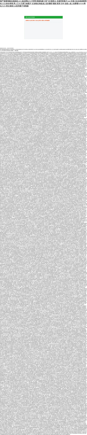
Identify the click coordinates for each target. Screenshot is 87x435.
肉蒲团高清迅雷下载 (34, 366)
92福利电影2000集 (24, 215)
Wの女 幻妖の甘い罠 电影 (49, 254)
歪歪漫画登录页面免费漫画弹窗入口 (22, 366)
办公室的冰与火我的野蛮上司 (33, 84)
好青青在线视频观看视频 (42, 214)
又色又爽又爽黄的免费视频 (8, 177)
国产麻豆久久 (60, 272)
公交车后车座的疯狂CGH (15, 359)
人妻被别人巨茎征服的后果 (36, 395)
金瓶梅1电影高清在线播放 (10, 238)
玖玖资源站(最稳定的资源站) (60, 368)
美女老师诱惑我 (42, 398)
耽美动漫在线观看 (55, 217)
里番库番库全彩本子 (65, 425)
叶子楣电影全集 (79, 373)
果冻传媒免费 (13, 180)
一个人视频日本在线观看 (31, 216)
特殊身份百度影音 (14, 164)
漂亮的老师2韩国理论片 (59, 303)
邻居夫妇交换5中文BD (22, 258)
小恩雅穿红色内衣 (63, 271)
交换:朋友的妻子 (52, 253)
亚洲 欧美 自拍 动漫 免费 (14, 429)
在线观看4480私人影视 (5, 410)
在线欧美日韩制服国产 (26, 54)
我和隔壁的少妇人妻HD (4, 378)
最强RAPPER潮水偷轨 (65, 356)
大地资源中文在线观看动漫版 (65, 311)
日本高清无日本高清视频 (5, 258)
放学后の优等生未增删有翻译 (68, 56)
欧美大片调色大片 (78, 210)
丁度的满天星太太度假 (79, 372)
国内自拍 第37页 (71, 413)
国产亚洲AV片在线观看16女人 (44, 288)
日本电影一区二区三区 (78, 94)
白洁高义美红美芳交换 (78, 348)
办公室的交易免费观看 (69, 118)
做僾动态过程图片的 (53, 64)
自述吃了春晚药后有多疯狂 (34, 396)
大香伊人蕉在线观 (9, 432)
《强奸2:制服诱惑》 (44, 181)
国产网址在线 (79, 366)
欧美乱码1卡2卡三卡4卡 (37, 220)
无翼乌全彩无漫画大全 (18, 94)
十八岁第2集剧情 (37, 297)
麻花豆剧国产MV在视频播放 (42, 226)
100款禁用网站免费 (8, 414)
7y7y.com (34, 125)
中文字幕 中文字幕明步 (36, 131)
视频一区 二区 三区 (64, 426)
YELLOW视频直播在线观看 (64, 187)
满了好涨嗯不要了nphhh (38, 69)
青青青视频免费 (57, 323)
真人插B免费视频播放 (61, 421)
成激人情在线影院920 (55, 247)
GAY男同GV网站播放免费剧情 (71, 393)
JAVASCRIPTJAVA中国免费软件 (24, 164)
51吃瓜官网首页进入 (75, 169)
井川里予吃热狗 (65, 113)
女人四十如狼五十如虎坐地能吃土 (9, 195)
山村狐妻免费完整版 (35, 231)
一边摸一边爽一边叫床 (66, 69)
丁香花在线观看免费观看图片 (40, 61)
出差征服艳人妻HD (46, 234)
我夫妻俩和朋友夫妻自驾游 (73, 193)
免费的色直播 (18, 430)
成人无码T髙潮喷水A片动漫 (20, 154)
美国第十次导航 (57, 367)
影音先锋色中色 (82, 297)
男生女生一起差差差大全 (24, 61)
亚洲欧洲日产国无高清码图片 (58, 357)
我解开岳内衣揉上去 (14, 336)
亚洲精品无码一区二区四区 (23, 309)
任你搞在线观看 (33, 219)
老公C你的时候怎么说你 (44, 360)
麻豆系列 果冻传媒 (68, 192)
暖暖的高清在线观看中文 (66, 358)
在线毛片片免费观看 (63, 422)
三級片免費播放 (46, 59)
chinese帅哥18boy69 (28, 413)
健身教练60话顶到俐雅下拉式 (45, 217)
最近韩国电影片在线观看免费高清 (38, 183)
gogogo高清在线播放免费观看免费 (39, 210)
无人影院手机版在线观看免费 (72, 313)
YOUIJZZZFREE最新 (78, 324)
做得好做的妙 (37, 178)
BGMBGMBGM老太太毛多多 (8, 326)
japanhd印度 (31, 61)
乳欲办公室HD (42, 329)
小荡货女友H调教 (31, 253)
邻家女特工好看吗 (45, 273)
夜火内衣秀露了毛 (75, 115)
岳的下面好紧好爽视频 (5, 141)
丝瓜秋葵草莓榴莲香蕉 (71, 389)
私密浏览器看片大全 (58, 121)
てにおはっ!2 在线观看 (37, 428)
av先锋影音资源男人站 (71, 366)
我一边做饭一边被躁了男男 (72, 301)
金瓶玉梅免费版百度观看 (74, 331)
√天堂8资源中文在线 (63, 103)
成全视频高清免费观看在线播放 (46, 359)
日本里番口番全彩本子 (40, 246)
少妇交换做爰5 (4, 102)
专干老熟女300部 (4, 194)
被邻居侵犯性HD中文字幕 (56, 284)
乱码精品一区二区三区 (53, 201)
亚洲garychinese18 (75, 327)
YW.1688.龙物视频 (74, 251)
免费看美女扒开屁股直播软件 (76, 137)
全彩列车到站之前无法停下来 (19, 142)
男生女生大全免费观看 (41, 403)
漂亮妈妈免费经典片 (4, 110)
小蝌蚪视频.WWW (67, 146)
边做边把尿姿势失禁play (42, 320)
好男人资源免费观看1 (5, 246)
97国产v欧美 (15, 168)
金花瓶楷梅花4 (48, 60)
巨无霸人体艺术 (77, 277)
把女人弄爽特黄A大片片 (26, 388)
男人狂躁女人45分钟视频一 (26, 335)
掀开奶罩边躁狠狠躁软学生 (78, 341)
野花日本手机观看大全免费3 (33, 215)
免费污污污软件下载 (42, 296)
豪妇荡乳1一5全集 (65, 325)
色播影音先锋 (66, 150)
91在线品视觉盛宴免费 (13, 387)
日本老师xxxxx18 (35, 421)
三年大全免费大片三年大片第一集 (79, 255)
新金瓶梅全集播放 (46, 348)
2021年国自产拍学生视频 (65, 379)
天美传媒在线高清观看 (63, 133)
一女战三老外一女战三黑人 (26, 286)
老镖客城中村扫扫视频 (70, 149)
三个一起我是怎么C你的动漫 (9, 113)
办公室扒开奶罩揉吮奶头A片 (23, 379)
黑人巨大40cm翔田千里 (78, 129)
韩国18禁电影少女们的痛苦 (64, 403)
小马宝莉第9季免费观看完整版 (61, 375)
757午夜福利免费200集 (33, 343)
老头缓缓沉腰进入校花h (68, 359)
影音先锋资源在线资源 (35, 92)
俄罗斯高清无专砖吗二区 (47, 326)
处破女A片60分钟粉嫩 (54, 251)
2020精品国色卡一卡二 (52, 168)
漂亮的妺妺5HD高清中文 (26, 63)
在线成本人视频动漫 (51, 420)
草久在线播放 (46, 157)
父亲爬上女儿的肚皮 (48, 391)
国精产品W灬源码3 (42, 70)
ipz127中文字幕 (71, 233)
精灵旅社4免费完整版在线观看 (45, 247)
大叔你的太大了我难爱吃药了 (8, 111)
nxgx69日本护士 (62, 395)
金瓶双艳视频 (9, 284)
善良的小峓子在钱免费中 (38, 349)
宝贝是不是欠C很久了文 (72, 410)
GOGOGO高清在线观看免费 (58, 204)
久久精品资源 (77, 413)
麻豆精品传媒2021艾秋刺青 (47, 318)
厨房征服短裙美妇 (72, 325)
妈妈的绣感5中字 (25, 218)
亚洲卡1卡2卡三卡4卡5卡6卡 (53, 406)
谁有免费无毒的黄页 (46, 164)
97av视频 (83, 180)
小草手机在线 (32, 357)
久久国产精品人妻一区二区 (15, 292)
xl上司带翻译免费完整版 (71, 421)
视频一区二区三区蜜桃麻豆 (8, 380)
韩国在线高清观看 (64, 84)
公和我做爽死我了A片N (22, 214)
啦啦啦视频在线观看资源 (11, 342)
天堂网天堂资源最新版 (66, 332)
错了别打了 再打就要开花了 (73, 317)
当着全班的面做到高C (64, 323)
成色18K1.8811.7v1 (17, 394)
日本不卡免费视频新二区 (26, 287)
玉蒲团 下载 (73, 279)
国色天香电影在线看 (57, 100)
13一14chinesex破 (8, 373)
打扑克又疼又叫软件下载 (76, 153)
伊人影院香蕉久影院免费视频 (8, 202)
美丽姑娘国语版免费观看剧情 (31, 255)
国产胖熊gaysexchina (77, 155)
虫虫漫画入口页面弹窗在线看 (55, 331)
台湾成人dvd (15, 226)
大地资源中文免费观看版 (46, 63)
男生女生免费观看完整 (10, 67)
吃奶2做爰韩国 (37, 302)
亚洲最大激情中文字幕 (17, 405)
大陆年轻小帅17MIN (66, 154)
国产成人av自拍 (42, 103)
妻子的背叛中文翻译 (65, 433)
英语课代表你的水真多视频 (67, 362)
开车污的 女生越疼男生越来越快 (15, 155)
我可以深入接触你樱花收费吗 (76, 121)
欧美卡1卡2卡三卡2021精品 (72, 290)
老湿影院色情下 (58, 129)
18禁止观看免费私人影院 (53, 366)
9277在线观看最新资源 (59, 335)
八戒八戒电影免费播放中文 (40, 110)
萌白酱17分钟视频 (9, 95)
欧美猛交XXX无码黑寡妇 (55, 186)
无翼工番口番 (13, 93)
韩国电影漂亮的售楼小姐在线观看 (57, 207)
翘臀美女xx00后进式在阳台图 (37, 90)
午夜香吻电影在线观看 (71, 183)
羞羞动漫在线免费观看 (78, 266)
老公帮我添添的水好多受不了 (50, 383)
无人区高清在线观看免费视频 (41, 333)
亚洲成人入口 (44, 261)
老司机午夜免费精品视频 (54, 126)
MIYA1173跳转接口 (27, 59)
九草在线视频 (22, 333)
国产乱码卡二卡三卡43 (12, 220)
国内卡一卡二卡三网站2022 (35, 280)
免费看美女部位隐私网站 (71, 119)
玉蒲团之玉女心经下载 (42, 342)
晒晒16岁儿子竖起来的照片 (12, 381)
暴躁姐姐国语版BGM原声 (36, 164)
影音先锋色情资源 (29, 380)
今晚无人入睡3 (5, 318)
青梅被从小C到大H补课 (47, 370)
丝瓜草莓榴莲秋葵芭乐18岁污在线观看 (68, 188)
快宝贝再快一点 (6, 183)
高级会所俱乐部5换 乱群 (80, 208)
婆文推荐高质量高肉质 (12, 59)
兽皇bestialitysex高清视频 (8, 331)
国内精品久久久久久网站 (57, 224)
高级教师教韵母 (3, 379)
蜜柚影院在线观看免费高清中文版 (63, 365)
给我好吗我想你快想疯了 (76, 61)
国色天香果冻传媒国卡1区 (20, 87)
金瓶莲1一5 (37, 272)
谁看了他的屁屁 (20, 59)
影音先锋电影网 (72, 352)
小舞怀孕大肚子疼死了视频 (62, 270)
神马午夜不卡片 (71, 259)
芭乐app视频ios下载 (78, 368)
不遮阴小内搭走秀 (69, 286)
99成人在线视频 (79, 342)
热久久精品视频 (80, 344)
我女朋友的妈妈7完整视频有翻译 (35, 138)
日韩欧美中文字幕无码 (15, 123)
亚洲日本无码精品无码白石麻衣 (20, 84)
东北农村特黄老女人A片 (8, 79)
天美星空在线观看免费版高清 (72, 191)
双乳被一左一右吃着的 (51, 231)
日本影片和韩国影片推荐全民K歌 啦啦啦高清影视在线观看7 (20, 194)
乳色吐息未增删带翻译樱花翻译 (31, 111)
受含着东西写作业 (15, 333)
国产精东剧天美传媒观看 (34, 379)
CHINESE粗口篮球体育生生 (20, 409)
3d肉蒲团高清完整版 (68, 294)
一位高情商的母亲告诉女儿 (27, 115)
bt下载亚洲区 (80, 86)
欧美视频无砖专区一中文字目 (9, 114)
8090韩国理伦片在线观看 (16, 192)
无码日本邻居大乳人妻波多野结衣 (39, 85)
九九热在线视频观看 (7, 265)
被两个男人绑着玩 (32, 204)
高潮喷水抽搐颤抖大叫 (50, 140)
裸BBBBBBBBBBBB (45, 304)
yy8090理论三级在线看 (17, 432)
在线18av (28, 365)
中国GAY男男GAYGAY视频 (30, 62)
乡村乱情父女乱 (68, 333)
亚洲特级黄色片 (61, 417)
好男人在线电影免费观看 (28, 207)
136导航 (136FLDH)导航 (48, 133)
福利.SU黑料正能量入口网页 (45, 155)
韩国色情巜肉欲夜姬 (74, 101)
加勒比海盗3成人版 (75, 62)
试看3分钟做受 (58, 401)
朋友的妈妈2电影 (70, 185)
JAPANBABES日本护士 (53, 137)
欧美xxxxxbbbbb (11, 325)
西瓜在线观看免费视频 (72, 343)
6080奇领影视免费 (50, 110)
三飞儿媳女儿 (42, 92)
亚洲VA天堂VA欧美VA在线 (26, 359)
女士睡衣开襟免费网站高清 (37, 433)
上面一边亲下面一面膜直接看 (19, 355)
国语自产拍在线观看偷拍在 (39, 373)
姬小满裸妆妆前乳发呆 (70, 278)
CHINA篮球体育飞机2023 (18, 80)
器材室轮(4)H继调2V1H (42, 397)
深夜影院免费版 (47, 186)
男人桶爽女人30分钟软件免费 (11, 255)
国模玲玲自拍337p (13, 418)
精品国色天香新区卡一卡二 (15, 287)
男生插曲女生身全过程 (27, 224)
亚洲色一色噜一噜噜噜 (54, 255)
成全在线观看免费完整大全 (20, 166)
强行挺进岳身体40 (18, 76)
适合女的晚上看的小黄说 (35, 321)
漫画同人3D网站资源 (5, 170)
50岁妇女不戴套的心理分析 (11, 367)
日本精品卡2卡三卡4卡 (59, 123)
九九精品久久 (9, 259)
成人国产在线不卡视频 (42, 203)
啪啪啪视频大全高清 (60, 333)
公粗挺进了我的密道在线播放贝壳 (48, 242)
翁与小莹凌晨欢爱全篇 (75, 163)
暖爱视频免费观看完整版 (10, 341)
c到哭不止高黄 (37, 281)
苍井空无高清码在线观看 (37, 68)
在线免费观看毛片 (70, 350)
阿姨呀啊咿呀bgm (67, 179)
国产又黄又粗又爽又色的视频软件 (75, 382)
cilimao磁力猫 (83, 300)
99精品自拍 (57, 311)
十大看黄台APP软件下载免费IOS (68, 349)
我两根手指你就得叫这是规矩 (45, 284)
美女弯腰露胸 (39, 108)
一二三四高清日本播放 (54, 316)
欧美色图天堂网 (79, 103)
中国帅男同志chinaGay (23, 140)
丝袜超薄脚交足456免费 (50, 135)
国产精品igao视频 (26, 251)
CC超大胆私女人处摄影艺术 (59, 254)
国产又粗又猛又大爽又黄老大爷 (70, 195)
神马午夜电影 (63, 59)
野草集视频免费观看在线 (17, 173)
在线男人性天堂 (25, 391)
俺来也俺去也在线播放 (64, 397)
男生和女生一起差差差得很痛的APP (38, 287)
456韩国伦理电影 (57, 426)
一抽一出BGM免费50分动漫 (5, 231)
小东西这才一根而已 (57, 92)
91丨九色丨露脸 (78, 139)
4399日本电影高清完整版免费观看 (52, 109)
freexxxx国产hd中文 (47, 184)
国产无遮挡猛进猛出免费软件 (7, 125)
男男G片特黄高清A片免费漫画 (21, 118)
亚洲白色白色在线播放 (74, 220)
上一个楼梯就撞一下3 (82, 230)
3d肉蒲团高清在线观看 (78, 399)
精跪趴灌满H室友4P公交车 (71, 241)
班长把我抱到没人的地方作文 (13, 288)
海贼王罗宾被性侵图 (68, 218)
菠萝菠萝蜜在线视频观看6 (74, 150)
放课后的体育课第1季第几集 (15, 269)
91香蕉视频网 (80, 161)
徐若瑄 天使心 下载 (13, 273)
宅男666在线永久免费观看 (48, 91)
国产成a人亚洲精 (55, 395)
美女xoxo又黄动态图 (26, 360)
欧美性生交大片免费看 (35, 227)
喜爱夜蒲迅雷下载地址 (57, 56)
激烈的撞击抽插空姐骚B (11, 165)
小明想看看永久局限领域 (32, 328)
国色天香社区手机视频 (47, 424)
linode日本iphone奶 (79, 375)
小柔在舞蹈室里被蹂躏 (32, 382)
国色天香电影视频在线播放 (20, 325)
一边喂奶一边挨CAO (7, 91)
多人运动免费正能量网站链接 (38, 142)
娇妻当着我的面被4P (67, 289)
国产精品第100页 (50, 165)
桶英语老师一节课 (49, 92)
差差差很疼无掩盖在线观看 (64, 211)
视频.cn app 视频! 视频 (20, 55)
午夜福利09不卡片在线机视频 (67, 172)
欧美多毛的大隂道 (24, 272)
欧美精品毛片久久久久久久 (22, 406)
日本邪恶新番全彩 (23, 250)
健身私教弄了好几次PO (52, 421)
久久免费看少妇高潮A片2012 (21, 339)
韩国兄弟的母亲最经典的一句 (52, 296)
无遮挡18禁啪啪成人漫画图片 (45, 347)
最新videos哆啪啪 (18, 401)
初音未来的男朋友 (8, 96)
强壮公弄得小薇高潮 (24, 242)
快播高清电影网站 (45, 286)
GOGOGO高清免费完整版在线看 (76, 302)
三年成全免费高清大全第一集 (37, 332)
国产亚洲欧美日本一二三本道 (53, 78)
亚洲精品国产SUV (63, 381)
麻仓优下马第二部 (43, 238)
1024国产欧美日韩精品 (11, 55)
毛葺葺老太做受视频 (56, 391)
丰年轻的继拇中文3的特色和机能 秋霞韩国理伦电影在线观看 (68, 300)
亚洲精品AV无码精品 (61, 240)
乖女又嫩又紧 (22, 417)
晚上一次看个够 (33, 352)
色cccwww (74, 295)
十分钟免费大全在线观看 (48, 428)
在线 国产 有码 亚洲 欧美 (66, 232)
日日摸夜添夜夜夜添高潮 (56, 222)
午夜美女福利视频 (19, 368)
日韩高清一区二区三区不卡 (80, 109)
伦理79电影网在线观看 (18, 199)
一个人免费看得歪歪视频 (56, 209)
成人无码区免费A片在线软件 (11, 277)
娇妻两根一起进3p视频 (51, 342)
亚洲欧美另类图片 (75, 294)
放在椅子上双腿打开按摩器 (57, 150)
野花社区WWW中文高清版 (38, 157)
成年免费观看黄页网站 (70, 109)
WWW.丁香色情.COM (44, 430)
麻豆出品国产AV (66, 170)
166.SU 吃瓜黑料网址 (32, 177)
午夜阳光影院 (25, 405)
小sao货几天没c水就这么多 (6, 157)
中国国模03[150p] (15, 130)
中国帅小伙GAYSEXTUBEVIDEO (52, 103)
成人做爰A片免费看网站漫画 (69, 76)
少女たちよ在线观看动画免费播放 (51, 412)
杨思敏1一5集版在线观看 (74, 83)
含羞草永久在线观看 (16, 433)
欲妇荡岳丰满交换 (77, 374)
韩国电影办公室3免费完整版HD (26, 69)
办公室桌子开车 (50, 170)
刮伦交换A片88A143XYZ (51, 387)
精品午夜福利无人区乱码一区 (44, 255)
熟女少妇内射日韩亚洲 (63, 217)
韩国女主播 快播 (12, 305)
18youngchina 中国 (3, 288)
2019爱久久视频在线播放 (32, 316)
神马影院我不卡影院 (63, 373)
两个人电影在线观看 (61, 341)
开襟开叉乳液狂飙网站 (17, 149)
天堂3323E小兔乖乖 (17, 85)
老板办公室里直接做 (30, 385)
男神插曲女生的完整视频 (8, 350)
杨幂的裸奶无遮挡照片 (66, 327)
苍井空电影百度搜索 (37, 308)
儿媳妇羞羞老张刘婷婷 (40, 225)
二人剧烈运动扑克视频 (37, 234)
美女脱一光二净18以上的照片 (25, 332)
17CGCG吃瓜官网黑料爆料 (18, 139)
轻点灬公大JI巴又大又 (15, 69)
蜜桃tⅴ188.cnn (34, 403)
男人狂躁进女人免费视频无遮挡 (22, 396)
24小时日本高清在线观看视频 (56, 106)
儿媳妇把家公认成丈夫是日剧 (11, 145)
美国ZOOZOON (35, 334)
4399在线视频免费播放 (73, 280)
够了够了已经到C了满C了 (52, 240)
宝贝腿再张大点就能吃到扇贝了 (16, 395)
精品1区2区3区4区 (83, 426)
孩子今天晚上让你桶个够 (12, 53)
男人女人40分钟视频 (61, 119)
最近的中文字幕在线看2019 (23, 404)
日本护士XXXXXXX (57, 85)
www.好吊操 (4, 328)
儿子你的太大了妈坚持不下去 (20, 274)
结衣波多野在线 (5, 216)
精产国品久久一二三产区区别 (61, 243)
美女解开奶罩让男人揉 (58, 285)
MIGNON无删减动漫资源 (77, 272)
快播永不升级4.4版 (21, 270)
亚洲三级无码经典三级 (4, 427)
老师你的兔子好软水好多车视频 (36, 93)
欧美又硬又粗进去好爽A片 (31, 355)
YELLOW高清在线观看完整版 (28, 432)
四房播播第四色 (69, 414)
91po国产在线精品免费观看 (50, 223)
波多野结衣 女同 (18, 234)
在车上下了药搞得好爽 (63, 107)
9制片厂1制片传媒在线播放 (37, 133)
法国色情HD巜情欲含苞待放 (24, 196)
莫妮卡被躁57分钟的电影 (26, 176)
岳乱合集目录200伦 (64, 202)
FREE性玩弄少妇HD (72, 373)
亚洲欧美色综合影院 (14, 209)
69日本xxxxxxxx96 (42, 57)
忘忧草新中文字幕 (80, 117)
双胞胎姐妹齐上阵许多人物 (74, 310)
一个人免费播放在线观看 (47, 216)
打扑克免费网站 (78, 354)
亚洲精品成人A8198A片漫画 (44, 232)
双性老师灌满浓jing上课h (25, 370)
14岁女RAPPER (43, 272)
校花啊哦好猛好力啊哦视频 (55, 425)
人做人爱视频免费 (61, 55)
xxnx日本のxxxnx (77, 207)
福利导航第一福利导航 (32, 420)
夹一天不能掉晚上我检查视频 (18, 157)
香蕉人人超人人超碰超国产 (23, 146)
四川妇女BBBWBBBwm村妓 (27, 414)
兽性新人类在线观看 (74, 114)
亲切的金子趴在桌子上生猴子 (78, 304)
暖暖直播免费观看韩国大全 (55, 234)
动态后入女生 (70, 427)
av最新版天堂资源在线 (61, 149)
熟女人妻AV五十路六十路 (61, 278)
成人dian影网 (10, 302)
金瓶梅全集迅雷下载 (80, 141)
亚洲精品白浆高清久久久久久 (59, 71)
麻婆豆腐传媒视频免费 (32, 102)
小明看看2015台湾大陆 (46, 131)
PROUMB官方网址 (64, 193)
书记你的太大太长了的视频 (22, 282)
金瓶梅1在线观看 (48, 315)
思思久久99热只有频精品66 (64, 434)
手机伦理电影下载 (81, 57)
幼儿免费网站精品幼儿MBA (67, 288)
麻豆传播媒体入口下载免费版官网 (59, 152)
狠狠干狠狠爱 (66, 387)
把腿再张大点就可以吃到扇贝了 (55, 101)
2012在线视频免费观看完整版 (66, 155)
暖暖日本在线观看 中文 (69, 335)
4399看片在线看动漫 (7, 107)
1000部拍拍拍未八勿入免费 (12, 200)
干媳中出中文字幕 (25, 100)
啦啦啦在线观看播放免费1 (78, 122)
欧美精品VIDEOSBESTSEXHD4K (80, 395)
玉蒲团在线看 (59, 334)
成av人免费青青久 (72, 52)
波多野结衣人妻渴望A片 (75, 106)
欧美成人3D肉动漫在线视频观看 (74, 228)
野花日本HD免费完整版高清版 (43, 316)
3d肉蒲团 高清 (61, 412)
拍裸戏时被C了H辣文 (34, 365)
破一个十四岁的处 (33, 296)
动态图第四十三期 (26, 197)
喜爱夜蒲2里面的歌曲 (76, 319)
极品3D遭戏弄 (25, 195)
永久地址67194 (28, 238)
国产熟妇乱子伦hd (15, 131)
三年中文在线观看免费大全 (20, 163)
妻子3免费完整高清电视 (7, 106)
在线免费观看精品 (49, 426)
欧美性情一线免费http (79, 259)
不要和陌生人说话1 (70, 249)
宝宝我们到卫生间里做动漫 (51, 287)
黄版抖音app (39, 434)
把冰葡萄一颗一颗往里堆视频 (73, 318)
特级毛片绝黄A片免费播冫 (7, 426)
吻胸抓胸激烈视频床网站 (41, 141)
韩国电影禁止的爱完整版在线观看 (50, 191)
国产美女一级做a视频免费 (65, 62)
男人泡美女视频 (59, 380)
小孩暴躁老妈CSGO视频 (60, 177)
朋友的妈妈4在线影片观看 (78, 88)
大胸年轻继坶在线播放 (78, 162)
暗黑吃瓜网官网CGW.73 (61, 225)
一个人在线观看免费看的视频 (51, 171)
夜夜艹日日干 (23, 189)
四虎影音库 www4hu (56, 321)
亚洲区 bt (39, 305)
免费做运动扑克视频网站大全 (60, 249)
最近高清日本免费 (37, 390)
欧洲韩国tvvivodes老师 (22, 53)
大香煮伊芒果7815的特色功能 (17, 231)
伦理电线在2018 (21, 300)
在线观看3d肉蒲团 (22, 254)
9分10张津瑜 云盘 (7, 69)
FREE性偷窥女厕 (45, 429)
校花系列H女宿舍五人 (44, 302)
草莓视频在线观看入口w (57, 67)
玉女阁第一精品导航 (55, 348)
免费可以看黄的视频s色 (72, 161)
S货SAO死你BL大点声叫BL (43, 101)
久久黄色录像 (71, 397)
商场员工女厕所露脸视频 (66, 100)
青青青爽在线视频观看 (16, 373)
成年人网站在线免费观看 (24, 389)
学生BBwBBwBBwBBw (44, 251)
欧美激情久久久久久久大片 (16, 181)
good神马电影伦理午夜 (7, 261)
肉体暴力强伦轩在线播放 (52, 290)
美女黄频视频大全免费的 (43, 411)
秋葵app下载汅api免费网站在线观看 (49, 293)
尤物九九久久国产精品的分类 (40, 98)
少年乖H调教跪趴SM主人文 (12, 328)
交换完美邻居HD (46, 185)
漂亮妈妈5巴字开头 (53, 195)
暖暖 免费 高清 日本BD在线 (42, 313)
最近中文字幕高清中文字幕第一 (21, 382)
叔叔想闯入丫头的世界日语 (26, 85)
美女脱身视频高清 (79, 149)
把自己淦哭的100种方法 (80, 256)
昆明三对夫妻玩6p (10, 334)
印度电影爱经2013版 (19, 207)
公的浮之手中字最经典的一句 (36, 312)
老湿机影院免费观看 (34, 344)
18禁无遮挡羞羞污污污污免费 (47, 308)
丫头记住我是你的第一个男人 (23, 165)
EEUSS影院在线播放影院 (9, 76)
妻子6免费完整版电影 (22, 83)
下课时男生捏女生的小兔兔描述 (65, 406)
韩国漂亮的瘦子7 (18, 315)
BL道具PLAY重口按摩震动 (45, 106)
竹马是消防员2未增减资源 (50, 432)
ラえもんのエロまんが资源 (12, 233)
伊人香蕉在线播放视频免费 (16, 71)
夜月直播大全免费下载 (36, 286)
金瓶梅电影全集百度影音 (55, 111)
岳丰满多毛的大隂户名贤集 (7, 357)
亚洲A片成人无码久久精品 (5, 115)
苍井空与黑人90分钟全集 (15, 57)
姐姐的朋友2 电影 (28, 142)
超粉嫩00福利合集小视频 (13, 178)
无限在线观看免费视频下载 (5, 295)
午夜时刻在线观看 (66, 180)
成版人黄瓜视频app (70, 250)
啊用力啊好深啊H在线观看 (73, 297)
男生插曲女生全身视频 (60, 96)
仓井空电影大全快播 (58, 332)
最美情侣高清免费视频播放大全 (62, 239)
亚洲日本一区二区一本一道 (43, 394)
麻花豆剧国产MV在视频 (56, 347)
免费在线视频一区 (31, 168)
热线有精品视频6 (70, 404)
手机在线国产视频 (53, 286)
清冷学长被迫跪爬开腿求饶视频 (42, 253)
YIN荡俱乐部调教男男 (9, 63)
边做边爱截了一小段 (30, 409)
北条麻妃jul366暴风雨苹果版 (23, 138)
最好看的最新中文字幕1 (24, 130)
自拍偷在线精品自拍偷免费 (16, 218)
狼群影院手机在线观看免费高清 (32, 325)
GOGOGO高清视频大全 (4, 77)
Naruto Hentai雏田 (25, 192)
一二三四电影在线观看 (41, 387)
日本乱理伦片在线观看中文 (70, 257)
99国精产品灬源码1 (15, 332)
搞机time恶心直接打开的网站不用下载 (22, 92)
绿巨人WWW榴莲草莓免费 (61, 340)
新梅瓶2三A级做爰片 (80, 270)
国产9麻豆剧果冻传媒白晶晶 (23, 241)
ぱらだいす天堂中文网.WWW (24, 266)
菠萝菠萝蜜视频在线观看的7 (10, 211)
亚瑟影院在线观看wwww (70, 354)
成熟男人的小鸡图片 (37, 429)
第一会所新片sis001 (21, 62)
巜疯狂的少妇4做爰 (27, 222)
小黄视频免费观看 (52, 115)
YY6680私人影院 (83, 294)
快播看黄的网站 (32, 404)
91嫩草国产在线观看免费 (38, 348)
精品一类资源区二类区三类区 (75, 211)
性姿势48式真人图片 (66, 184)
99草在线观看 (64, 389)
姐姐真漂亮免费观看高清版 (40, 371)
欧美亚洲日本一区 (39, 169)
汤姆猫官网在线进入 (73, 214)
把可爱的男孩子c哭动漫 (20, 363)
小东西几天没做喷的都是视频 (80, 118)
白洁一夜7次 (35, 224)
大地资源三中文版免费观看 (80, 250)
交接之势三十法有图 (70, 78)
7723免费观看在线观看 (77, 347)
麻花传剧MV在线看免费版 (58, 90)
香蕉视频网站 (24, 434)
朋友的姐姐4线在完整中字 (42, 177)
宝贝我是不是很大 (81, 195)
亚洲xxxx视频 (34, 278)
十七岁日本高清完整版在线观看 (41, 168)
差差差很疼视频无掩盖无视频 (53, 72)
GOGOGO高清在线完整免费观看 (36, 197)
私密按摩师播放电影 (56, 83)
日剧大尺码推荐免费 (40, 249)
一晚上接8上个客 (71, 72)
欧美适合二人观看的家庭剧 (11, 317)
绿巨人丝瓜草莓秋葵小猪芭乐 (46, 227)
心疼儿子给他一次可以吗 (65, 305)
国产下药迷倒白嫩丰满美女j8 (20, 365)
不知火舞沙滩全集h (37, 354)
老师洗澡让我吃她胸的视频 (23, 397)
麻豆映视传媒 (64, 318)
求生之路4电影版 (20, 98)
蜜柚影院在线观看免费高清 (12, 379)
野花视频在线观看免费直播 (32, 342)
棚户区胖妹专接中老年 (69, 308)
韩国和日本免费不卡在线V (49, 368)
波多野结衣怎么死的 (9, 85)
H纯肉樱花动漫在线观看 (14, 316)
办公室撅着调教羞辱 (23, 387)
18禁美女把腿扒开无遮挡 (66, 222)
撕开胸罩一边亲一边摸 (82, 75)
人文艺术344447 (70, 420)
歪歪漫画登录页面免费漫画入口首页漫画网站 (54, 179)
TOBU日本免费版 (3, 422)
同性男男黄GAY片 (69, 395)
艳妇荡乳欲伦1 (72, 287)
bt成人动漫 (42, 427)
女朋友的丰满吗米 (9, 212)
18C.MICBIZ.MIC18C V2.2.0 (12, 160)
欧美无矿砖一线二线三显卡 (48, 433)
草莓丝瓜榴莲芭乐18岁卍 (41, 295)
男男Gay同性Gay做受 (6, 164)
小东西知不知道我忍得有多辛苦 (68, 282)
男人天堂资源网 (35, 259)
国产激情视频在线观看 (72, 147)
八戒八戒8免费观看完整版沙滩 (51, 385)
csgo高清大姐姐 (35, 284)
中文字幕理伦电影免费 (21, 364)
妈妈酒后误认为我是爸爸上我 (77, 402)
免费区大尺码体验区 (73, 138)
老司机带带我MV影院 (30, 87)
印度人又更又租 (56, 199)
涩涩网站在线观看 (64, 331)
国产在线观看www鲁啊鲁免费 (29, 186)
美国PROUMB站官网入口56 (22, 77)
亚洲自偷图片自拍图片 (53, 211)
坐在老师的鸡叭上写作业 (10, 409)
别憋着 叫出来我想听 (60, 360)
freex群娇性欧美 (68, 412)
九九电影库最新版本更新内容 (76, 403)
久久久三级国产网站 (40, 200)
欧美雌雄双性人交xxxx (33, 309)
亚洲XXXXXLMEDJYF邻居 (13, 61)
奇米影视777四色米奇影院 (15, 344)
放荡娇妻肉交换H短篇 (74, 126)
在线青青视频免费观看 (16, 296)
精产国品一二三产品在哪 (20, 72)
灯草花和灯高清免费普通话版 (72, 398)
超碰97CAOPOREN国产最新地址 (17, 249)
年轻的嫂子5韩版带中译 (7, 289)
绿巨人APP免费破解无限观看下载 (16, 253)
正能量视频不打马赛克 (4, 290)
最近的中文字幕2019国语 (57, 63)
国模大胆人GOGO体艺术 (51, 98)
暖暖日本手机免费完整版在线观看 (57, 319)
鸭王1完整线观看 (41, 263)
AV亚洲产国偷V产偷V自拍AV (28, 419)
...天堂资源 (13, 390)
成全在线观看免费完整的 (49, 301)
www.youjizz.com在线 (20, 308)
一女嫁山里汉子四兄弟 (18, 126)
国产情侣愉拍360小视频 (71, 386)
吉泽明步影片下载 (39, 233)
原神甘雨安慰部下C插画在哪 (20, 228)
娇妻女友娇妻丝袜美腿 (73, 156)
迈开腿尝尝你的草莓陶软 (78, 224)
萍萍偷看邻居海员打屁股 (24, 412)
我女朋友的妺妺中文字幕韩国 (73, 292)
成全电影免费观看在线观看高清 (48, 367)
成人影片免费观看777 (9, 257)
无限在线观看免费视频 (47, 69)
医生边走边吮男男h (75, 215)
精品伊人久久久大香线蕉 (5, 396)
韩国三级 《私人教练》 (33, 381)
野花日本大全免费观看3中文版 (60, 301)
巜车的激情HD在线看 (9, 199)
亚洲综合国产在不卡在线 (78, 77)
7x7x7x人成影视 (38, 153)
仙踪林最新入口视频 (62, 53)
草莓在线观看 (10, 360)
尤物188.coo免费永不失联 (72, 428)
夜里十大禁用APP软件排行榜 (7, 168)
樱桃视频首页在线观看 (8, 135)
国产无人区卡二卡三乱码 (26, 294)
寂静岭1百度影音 (3, 146)
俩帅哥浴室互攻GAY (68, 223)
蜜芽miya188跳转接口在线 (51, 57)
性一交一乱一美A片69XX (43, 172)
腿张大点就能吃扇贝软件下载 (37, 372)
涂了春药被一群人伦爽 (48, 95)
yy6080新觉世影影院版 (50, 132)
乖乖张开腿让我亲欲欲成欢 (79, 70)
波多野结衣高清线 (68, 264)
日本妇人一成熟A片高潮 (33, 212)
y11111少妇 (6, 162)
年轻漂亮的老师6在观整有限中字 (10, 121)
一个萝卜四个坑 (31, 272)
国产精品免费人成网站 (5, 406)
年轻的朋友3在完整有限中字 (5, 124)
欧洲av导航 (10, 173)
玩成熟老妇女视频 (15, 196)
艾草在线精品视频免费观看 (67, 224)
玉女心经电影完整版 (28, 308)
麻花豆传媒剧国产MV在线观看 (44, 358)
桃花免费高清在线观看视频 (52, 125)
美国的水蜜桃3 (37, 243)
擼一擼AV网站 (68, 215)
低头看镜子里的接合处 (10, 382)
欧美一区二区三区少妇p (71, 110)
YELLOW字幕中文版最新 (23, 203)
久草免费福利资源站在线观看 (63, 287)
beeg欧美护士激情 (30, 243)
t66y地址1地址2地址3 (59, 312)
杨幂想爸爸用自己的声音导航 (44, 111)
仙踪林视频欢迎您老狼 (45, 386)
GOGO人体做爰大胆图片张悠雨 (29, 315)
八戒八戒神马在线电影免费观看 (49, 93)
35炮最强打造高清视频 (45, 297)
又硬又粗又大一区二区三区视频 (70, 142)
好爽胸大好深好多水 (78, 360)
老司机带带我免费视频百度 (16, 393)
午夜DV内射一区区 (71, 375)
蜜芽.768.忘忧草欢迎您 (72, 197)
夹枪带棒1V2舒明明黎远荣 (54, 59)
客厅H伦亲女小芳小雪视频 (47, 86)
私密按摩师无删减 (27, 231)
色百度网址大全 (7, 93)
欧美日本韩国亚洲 (16, 208)
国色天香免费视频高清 (35, 72)
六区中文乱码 (63, 313)
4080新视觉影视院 (10, 78)
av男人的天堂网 (60, 142)
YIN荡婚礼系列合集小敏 (29, 98)
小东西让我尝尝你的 (49, 107)
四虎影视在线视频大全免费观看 (30, 160)
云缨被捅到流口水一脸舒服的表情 (14, 422)
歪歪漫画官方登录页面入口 (65, 219)
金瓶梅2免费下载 (24, 430)
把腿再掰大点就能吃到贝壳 (16, 115)
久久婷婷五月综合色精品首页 (28, 180)
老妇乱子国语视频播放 (53, 79)
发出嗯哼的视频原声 (11, 118)
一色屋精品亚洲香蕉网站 (52, 55)
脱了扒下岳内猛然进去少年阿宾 (25, 278)
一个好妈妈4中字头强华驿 (52, 351)
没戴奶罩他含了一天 (46, 305)
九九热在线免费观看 (77, 227)
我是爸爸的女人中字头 (44, 211)
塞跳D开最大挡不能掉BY (74, 387)
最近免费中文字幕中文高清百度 (46, 56)
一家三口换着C (10, 416)
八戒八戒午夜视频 (14, 309)
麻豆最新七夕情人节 (62, 185)
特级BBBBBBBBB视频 (4, 256)
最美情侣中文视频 (9, 421)
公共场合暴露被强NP (38, 180)
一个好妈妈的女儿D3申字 (32, 305)
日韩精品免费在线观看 (18, 285)
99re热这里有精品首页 (42, 241)
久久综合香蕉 (28, 372)
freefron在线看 (83, 267)
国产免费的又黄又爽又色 (69, 357)
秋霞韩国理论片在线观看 (46, 405)
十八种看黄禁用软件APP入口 (48, 113)
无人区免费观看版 (14, 141)
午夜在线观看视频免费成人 (46, 145)
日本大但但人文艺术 (73, 351)
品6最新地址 (45, 138)
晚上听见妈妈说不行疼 (79, 113)
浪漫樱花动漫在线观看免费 (25, 90)
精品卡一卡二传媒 (15, 412)
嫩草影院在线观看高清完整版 (8, 243)
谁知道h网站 (13, 295)
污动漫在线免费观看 (73, 131)
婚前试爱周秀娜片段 (67, 57)
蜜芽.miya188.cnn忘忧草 (61, 277)
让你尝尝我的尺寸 (8, 267)
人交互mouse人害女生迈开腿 (46, 357)
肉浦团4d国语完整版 (78, 181)
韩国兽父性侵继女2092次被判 (43, 341)
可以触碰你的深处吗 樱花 (30, 374)
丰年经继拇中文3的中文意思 (13, 358)
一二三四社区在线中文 (80, 63)
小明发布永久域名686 (12, 385)
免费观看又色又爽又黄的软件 (22, 204)
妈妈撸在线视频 (11, 201)
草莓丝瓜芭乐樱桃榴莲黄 (36, 303)
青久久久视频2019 (33, 313)
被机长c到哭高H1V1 (38, 76)
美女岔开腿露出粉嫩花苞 (69, 207)
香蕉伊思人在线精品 (15, 137)
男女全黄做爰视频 (66, 102)
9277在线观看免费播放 (20, 428)
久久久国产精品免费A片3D (47, 71)
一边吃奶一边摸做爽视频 (78, 427)
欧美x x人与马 (29, 220)
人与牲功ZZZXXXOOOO (23, 178)
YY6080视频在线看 (57, 248)
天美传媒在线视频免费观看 (39, 107)
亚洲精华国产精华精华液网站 (7, 139)
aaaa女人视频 (41, 309)
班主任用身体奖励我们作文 (18, 232)
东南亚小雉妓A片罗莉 (69, 372)
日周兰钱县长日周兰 (16, 272)
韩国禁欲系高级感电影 (63, 197)
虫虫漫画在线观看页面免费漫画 (77, 363)
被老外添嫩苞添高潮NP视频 (67, 347)
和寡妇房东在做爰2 (8, 80)
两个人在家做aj (11, 293)
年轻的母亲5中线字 (21, 427)
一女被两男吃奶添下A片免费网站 (32, 364)
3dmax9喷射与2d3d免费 (29, 156)
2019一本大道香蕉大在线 (24, 248)
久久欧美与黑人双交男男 (69, 123)
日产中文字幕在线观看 (55, 155)
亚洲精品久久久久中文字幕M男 (35, 127)
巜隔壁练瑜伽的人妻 (27, 395)
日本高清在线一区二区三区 (78, 414)
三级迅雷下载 (46, 62)
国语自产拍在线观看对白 (12, 83)
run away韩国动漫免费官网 (38, 413)
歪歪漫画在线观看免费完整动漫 (70, 134)
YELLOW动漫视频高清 (13, 402)
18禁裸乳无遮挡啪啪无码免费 (42, 160)
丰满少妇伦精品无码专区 (77, 158)
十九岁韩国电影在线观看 (75, 364)
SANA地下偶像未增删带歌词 (54, 313)
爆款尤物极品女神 (52, 429)
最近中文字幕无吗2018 (44, 137)
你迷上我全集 (17, 189)
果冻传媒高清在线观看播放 (72, 148)
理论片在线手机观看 (9, 127)
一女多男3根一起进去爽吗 (80, 59)
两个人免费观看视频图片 (70, 177)
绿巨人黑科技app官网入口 (65, 321)
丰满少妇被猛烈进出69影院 (56, 154)
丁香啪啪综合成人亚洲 (60, 383)
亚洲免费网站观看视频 (40, 109)
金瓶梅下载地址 (33, 233)
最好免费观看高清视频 (16, 289)
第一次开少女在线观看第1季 (42, 64)
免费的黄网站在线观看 (54, 117)
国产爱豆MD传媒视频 (46, 108)
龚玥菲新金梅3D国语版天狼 (9, 185)
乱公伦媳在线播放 (6, 180)
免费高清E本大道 (55, 127)
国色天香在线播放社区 (82, 234)
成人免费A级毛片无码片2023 (34, 181)
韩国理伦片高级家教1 (21, 418)
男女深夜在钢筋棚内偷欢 (39, 412)
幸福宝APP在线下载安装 (36, 63)
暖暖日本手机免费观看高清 (44, 259)
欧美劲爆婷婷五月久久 (74, 315)
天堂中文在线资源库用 (13, 191)
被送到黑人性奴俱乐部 (4, 57)
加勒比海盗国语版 (47, 282)
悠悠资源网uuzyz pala (68, 312)
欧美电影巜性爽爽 (52, 302)
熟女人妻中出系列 (13, 270)
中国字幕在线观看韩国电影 (58, 294)
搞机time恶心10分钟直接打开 (15, 183)
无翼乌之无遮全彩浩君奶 (24, 169)
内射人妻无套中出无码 (43, 366)
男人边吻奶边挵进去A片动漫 (23, 233)
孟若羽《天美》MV (56, 60)
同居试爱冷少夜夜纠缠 (32, 64)
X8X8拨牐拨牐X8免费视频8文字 (18, 267)
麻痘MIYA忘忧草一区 (69, 266)
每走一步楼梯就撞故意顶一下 (30, 109)
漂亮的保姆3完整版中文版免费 (75, 432)
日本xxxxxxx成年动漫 (23, 328)
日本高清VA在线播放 (41, 123)
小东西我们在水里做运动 (35, 251)
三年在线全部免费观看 (40, 250)
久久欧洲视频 (69, 53)
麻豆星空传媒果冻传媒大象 (54, 279)
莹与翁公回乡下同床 (52, 298)
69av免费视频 (39, 146)
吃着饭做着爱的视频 (8, 208)
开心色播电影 (39, 113)
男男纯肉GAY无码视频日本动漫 (8, 323)
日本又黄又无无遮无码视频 (20, 216)
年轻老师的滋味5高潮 (28, 75)
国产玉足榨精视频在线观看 (55, 386)
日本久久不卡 (56, 133)
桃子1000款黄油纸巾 (48, 83)
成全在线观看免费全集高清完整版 (24, 145)
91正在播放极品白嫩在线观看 (24, 336)
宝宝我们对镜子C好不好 (13, 397)
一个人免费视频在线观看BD (27, 71)
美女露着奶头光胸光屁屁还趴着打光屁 (56, 378)
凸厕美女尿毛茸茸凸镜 (17, 421)
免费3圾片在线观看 (79, 258)
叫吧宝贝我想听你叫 (41, 265)
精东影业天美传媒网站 (65, 153)
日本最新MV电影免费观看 (17, 259)
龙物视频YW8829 (38, 87)
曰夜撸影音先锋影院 (73, 425)
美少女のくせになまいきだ (69, 90)
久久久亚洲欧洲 (27, 317)
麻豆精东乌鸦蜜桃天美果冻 (25, 230)
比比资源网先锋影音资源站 (55, 325)
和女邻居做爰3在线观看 (27, 334)
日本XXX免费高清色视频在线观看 (69, 309)
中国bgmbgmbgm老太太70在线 (81, 203)
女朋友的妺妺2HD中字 (42, 55)
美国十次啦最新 (16, 357)
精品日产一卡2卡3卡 (37, 126)
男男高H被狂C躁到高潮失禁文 (73, 253)
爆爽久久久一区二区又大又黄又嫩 (17, 75)
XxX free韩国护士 (22, 327)
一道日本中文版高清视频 (17, 284)
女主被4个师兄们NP (41, 148)
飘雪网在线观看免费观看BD (79, 429)
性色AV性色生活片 (68, 178)
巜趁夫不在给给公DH (74, 102)
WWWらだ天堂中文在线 (79, 262)
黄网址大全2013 (75, 87)
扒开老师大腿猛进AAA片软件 (47, 248)
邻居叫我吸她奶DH (76, 264)
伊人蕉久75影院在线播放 (14, 248)
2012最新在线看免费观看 (32, 320)
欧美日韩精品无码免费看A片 (25, 433)
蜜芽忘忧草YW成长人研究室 (49, 356)
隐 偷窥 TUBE (26, 285)
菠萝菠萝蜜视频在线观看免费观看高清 (21, 127)
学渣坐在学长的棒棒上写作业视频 (26, 399)
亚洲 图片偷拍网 (80, 116)
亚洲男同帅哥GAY (3, 99)
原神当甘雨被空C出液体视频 (28, 76)
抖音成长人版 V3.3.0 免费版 (17, 106)
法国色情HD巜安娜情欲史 (63, 351)
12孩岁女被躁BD (74, 416)
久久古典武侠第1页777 (59, 203)
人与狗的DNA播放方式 (4, 418)
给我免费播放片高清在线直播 (42, 279)
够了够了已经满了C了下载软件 (56, 157)
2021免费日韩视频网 (73, 86)
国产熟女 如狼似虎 (47, 422)
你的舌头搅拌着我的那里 (74, 388)
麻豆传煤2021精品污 (76, 53)
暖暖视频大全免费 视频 (78, 204)
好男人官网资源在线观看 (37, 289)
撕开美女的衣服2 (55, 145)
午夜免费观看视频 (82, 331)
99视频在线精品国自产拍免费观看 (75, 199)
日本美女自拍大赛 (71, 261)
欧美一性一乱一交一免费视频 (51, 148)
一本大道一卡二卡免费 (7, 386)
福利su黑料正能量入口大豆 (54, 328)
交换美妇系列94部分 (19, 222)
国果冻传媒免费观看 (7, 296)
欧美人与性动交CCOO (42, 78)
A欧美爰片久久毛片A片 (71, 419)
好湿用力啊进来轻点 (21, 211)
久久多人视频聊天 (48, 224)
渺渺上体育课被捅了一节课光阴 (78, 254)
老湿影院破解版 (25, 217)
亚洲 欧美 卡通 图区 (6, 359)
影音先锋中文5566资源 (17, 197)
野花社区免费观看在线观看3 (75, 371)
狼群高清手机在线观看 (36, 273)
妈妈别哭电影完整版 (66, 363)
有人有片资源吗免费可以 (65, 111)
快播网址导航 (31, 391)
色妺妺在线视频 (4, 68)
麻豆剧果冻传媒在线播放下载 (52, 355)
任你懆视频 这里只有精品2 (59, 162)
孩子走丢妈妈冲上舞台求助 (50, 340)
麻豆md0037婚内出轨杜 (18, 135)
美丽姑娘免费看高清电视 (58, 359)
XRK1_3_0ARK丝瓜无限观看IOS (60, 139)
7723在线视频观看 (49, 204)
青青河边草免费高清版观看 (65, 279)
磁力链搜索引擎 (16, 125)
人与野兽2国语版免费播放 (34, 137)
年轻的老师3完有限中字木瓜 (19, 324)
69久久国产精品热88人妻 (16, 171)
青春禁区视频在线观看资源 (58, 324)
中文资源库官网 (18, 63)
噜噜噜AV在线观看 (23, 316)
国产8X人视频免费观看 (7, 149)
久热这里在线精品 (75, 212)
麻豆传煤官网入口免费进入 (81, 278)
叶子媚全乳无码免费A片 (7, 150)
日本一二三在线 (54, 281)
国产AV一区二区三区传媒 (32, 434)
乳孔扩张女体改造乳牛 (69, 200)
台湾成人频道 (72, 256)
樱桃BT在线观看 (32, 169)
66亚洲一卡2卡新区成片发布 (67, 140)
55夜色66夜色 (2, 52)
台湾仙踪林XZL (17, 201)
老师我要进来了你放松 (49, 218)
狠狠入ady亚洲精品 (71, 139)
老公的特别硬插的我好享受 (63, 281)
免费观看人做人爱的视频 (25, 119)
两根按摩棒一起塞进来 (35, 311)
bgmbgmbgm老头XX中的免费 (41, 290)
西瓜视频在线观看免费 (82, 98)
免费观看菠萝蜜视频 (81, 383)
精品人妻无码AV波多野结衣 (54, 304)
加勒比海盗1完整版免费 (47, 90)
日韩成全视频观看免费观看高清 (60, 110)
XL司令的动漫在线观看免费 (56, 309)
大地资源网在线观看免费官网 (80, 335)
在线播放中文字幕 (70, 340)
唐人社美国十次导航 (46, 336)
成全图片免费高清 (66, 101)
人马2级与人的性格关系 (37, 189)
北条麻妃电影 (68, 254)
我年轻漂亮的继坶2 (4, 411)
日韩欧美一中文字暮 (59, 94)
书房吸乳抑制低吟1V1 (43, 406)
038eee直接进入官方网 (17, 388)
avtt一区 (62, 273)
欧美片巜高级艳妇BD (21, 255)
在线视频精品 (34, 265)
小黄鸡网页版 (33, 266)
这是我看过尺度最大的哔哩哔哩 (40, 300)
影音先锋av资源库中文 (29, 424)
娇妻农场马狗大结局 (42, 140)
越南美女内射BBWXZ (30, 223)
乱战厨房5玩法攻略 (29, 116)
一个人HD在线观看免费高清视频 (14, 354)
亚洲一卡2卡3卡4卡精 (57, 318)
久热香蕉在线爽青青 (19, 185)
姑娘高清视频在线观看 (72, 171)
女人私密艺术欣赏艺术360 (75, 379)
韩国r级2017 (80, 393)
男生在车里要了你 (23, 247)
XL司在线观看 (49, 85)
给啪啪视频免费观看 (17, 54)
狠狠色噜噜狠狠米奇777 (12, 351)
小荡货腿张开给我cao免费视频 (52, 317)
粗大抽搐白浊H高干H (75, 209)
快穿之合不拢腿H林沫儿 (56, 131)
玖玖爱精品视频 (4, 302)
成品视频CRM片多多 (78, 200)
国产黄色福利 (75, 85)
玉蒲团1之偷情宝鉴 (52, 239)
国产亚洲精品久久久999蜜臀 (65, 320)
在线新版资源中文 (59, 262)
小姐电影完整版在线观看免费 (8, 285)
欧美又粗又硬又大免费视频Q (35, 150)
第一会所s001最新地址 (75, 219)
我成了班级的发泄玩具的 (35, 401)
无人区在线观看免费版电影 (54, 62)
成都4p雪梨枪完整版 (51, 61)
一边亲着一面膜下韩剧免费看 (37, 185)
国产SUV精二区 (40, 422)
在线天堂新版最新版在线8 (73, 226)
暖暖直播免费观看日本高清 (19, 380)
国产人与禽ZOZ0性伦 (70, 208)
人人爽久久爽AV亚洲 (73, 323)
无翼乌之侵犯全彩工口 (75, 232)
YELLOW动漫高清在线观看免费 (34, 367)
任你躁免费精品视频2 (23, 147)
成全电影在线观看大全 (38, 139)
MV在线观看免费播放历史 (76, 333)
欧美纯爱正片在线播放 (38, 424)
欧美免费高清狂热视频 (7, 210)
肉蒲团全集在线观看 (66, 409)
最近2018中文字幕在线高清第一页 (33, 239)
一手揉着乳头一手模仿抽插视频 (80, 123)
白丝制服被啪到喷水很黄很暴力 (50, 350)
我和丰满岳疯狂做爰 (39, 186)
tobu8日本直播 (40, 356)
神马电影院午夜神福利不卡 (14, 403)
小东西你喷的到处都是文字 (74, 107)
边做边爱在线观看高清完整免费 (19, 426)
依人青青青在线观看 (11, 363)
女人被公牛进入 (38, 80)
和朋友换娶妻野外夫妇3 (6, 417)
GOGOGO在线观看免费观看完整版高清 (60, 329)
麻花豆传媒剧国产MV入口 (40, 323)
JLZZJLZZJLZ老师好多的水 (74, 130)
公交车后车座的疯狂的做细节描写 (26, 170)
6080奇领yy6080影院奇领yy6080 (31, 55)
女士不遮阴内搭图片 (50, 123)
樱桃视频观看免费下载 (39, 82)
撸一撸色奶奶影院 (50, 141)
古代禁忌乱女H (50, 102)
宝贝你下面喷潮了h (78, 189)
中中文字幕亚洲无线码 (10, 52)
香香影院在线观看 (14, 254)
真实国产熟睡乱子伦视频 (66, 391)
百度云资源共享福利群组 (56, 282)
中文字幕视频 (75, 286)
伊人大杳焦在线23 (65, 315)
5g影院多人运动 (57, 188)
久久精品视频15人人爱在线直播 (10, 187)
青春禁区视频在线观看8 (48, 249)
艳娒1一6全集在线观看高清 (70, 55)
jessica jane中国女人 (31, 323)
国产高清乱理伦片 (61, 344)
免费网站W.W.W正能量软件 (13, 129)
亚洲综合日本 (31, 293)
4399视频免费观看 (79, 349)
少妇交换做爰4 (56, 208)
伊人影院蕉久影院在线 (13, 347)
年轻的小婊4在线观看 (65, 194)
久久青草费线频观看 (72, 63)
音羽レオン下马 (70, 277)
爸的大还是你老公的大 (68, 204)
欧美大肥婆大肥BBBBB (61, 246)
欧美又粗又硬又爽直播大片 (70, 303)
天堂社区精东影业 (30, 351)
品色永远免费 (12, 152)
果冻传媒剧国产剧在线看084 (13, 278)
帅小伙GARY (79, 110)
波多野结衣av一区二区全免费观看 (30, 341)
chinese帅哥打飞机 (43, 401)
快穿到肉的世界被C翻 (44, 115)
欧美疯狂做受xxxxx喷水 (9, 310)
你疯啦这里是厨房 (72, 117)
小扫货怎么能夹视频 (10, 223)
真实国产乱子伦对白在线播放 (56, 124)
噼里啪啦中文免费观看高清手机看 (43, 166)
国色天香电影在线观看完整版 (13, 301)
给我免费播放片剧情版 (38, 184)
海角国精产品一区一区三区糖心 (34, 195)
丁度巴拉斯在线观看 (6, 218)
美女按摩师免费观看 (63, 348)
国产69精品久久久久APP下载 (21, 132)
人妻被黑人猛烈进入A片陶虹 (35, 201)
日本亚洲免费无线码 (34, 416)
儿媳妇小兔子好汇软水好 (66, 87)
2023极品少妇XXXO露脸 (5, 329)
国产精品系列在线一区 (31, 387)
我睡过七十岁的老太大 (51, 215)
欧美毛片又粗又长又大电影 (56, 163)
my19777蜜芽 (6, 270)
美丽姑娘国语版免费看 (33, 140)
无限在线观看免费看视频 (24, 298)
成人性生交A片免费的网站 (74, 426)
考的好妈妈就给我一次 (27, 386)
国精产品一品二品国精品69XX (64, 220)
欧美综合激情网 (12, 162)
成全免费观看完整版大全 (26, 292)
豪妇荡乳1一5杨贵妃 (15, 417)
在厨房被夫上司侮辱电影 (62, 183)
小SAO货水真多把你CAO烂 (73, 411)
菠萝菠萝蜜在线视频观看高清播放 (24, 121)
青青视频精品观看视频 (12, 101)
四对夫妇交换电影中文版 (47, 150)
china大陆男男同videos (58, 82)
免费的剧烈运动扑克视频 (15, 370)
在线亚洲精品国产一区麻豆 (45, 418)
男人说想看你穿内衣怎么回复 (55, 114)
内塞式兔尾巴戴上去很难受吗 (33, 398)
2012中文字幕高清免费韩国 (44, 325)
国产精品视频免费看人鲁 (5, 336)
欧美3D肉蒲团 (25, 256)
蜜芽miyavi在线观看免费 (15, 215)
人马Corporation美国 (35, 235)
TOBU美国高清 (58, 61)
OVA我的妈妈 (9, 320)
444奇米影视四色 (5, 387)
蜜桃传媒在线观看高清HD (11, 264)
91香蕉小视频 (5, 227)
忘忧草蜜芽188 (27, 425)
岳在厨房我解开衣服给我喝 (45, 269)
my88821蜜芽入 (74, 75)
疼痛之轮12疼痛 (4, 308)
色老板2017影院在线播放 (7, 130)
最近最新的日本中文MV (71, 246)
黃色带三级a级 (37, 264)
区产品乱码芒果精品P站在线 (46, 324)
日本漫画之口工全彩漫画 (64, 364)
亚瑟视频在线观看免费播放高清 (80, 417)
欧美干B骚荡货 (58, 356)
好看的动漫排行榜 (46, 434)
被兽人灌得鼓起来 (35, 106)
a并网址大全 (11, 166)
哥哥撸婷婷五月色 (66, 121)
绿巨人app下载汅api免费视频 (29, 261)
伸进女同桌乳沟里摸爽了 (72, 99)
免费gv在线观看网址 (57, 371)
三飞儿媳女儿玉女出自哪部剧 (18, 96)
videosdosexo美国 (79, 352)
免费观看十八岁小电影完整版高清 (79, 312)
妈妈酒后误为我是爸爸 (52, 220)
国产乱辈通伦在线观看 (18, 326)
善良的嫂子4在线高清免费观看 (46, 152)
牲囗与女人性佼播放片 (69, 293)
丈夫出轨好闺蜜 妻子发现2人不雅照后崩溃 (56, 238)
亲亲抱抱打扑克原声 (16, 107)
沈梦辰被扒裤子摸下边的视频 (40, 362)
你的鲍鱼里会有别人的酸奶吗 (44, 402)
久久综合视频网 (30, 274)
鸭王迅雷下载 (56, 107)
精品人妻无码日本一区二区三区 (73, 381)
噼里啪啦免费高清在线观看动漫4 (70, 68)
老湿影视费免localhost (43, 235)
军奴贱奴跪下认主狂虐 (75, 179)
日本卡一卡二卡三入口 (22, 246)
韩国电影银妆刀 (20, 273)
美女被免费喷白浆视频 (74, 184)
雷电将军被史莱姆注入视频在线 (14, 99)
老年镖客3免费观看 (44, 298)
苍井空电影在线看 (53, 341)
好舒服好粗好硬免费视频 (20, 310)
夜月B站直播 (12, 396)
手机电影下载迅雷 (21, 179)
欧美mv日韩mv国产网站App (27, 349)
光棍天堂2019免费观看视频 (65, 230)
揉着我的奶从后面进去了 (47, 127)
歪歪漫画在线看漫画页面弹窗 (28, 52)
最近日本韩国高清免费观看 (27, 149)
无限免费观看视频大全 (80, 421)
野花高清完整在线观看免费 (30, 200)
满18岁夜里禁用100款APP (41, 266)
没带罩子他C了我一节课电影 (24, 235)
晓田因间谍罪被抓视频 (4, 279)
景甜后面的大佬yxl (49, 265)
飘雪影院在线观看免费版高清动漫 (21, 177)
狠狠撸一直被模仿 (32, 165)
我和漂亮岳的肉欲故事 (35, 347)
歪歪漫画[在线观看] (16, 210)
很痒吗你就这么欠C (71, 135)
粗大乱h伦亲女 (8, 148)
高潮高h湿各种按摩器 (54, 434)
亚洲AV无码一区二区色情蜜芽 (31, 240)
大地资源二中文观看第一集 (75, 285)
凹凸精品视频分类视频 (19, 413)
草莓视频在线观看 (77, 420)
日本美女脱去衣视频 (13, 427)
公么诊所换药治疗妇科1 (62, 116)
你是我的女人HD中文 (19, 133)
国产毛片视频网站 (44, 262)
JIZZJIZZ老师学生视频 (35, 211)
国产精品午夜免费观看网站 (6, 217)
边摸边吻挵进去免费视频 (41, 165)
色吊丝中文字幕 (80, 176)
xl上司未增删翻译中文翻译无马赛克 (60, 427)
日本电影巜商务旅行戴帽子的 (11, 214)
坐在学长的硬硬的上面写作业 (26, 131)
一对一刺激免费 (10, 197)
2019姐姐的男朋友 (73, 157)
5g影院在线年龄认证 (21, 371)
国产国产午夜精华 (51, 401)
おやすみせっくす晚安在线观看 (77, 165)
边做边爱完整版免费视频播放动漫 (32, 427)
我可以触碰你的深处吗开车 (44, 149)
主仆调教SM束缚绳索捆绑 (23, 101)
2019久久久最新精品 (17, 95)
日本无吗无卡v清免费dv (65, 165)
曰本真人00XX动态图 (32, 356)
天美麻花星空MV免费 (58, 310)
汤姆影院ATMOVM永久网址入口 (34, 405)
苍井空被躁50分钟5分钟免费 (80, 293)
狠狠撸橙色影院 (50, 208)
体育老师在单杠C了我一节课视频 (37, 95)
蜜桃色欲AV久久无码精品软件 (33, 60)
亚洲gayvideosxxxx (64, 156)
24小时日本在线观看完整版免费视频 (23, 152)
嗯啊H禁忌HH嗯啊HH (63, 72)
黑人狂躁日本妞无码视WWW (63, 352)
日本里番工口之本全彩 (77, 178)
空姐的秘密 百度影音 (66, 92)
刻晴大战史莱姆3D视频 (5, 171)
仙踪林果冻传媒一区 (71, 210)
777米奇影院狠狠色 (14, 258)
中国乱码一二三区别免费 (75, 194)
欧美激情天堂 (23, 243)
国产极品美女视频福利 (27, 421)
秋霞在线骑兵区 (49, 371)
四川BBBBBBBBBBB (31, 246)
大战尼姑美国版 (43, 72)
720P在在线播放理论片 (19, 114)
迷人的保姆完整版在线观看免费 (39, 75)
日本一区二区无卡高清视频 (6, 272)
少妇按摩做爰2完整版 (66, 169)
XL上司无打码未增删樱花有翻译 (61, 214)
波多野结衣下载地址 (30, 82)
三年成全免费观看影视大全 (17, 261)
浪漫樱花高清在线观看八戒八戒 (14, 411)
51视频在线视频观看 (8, 286)
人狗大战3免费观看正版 (21, 82)
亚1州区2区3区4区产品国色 (11, 179)
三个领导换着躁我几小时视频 (47, 122)
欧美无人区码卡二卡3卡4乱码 (13, 280)
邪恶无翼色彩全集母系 (79, 350)
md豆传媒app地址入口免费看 (66, 328)
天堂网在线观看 (7, 309)
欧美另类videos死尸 (37, 94)
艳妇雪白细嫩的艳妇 (51, 380)
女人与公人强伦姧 (11, 87)
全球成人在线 (29, 327)
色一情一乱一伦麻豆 (66, 163)
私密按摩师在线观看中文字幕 (76, 305)
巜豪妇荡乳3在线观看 (55, 233)
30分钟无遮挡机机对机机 (25, 158)
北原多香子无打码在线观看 (30, 363)
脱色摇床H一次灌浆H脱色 (64, 418)
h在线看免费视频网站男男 (79, 298)
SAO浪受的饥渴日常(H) (80, 394)
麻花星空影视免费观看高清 (51, 183)
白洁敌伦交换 (32, 277)
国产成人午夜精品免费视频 (13, 65)
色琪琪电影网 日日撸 (24, 356)
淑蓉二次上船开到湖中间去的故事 (65, 295)
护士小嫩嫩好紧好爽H (80, 370)
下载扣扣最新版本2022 (35, 56)
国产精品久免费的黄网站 (76, 222)
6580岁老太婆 (61, 235)
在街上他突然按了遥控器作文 (31, 267)
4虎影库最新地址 (24, 193)
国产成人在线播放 (79, 246)
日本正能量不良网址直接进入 (52, 417)
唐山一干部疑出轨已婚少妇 (51, 344)
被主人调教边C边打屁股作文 (36, 370)
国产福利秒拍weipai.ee (28, 390)
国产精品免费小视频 (22, 340)
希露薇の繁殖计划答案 (60, 215)
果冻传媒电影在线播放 (51, 210)
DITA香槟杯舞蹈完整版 (45, 390)
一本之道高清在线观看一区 (49, 375)
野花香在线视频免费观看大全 (78, 108)
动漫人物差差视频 (8, 375)
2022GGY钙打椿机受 (35, 238)
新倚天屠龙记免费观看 (18, 257)
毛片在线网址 (70, 348)
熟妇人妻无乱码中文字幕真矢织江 (10, 203)
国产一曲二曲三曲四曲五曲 (15, 294)
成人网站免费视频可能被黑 (19, 111)
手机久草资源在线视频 (10, 134)
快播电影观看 (16, 302)
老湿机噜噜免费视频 (9, 239)
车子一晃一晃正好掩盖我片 (43, 328)
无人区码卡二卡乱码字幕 (39, 414)
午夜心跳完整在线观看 (71, 176)
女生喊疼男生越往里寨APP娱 (48, 258)
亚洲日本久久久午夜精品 (66, 416)
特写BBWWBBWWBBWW (47, 100)
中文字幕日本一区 (43, 215)
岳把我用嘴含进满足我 (34, 152)
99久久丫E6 (79, 147)
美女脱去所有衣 (10, 394)
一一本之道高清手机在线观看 (77, 391)
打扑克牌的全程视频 (12, 204)
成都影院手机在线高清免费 (38, 194)
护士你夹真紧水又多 (25, 201)
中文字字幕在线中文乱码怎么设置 (26, 297)
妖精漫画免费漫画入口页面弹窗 (53, 219)
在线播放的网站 (53, 149)
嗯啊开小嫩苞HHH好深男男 (22, 187)
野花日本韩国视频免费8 (59, 218)
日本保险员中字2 (57, 165)
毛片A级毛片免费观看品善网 (38, 173)
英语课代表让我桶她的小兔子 (74, 217)
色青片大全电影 (63, 208)
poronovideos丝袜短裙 (27, 86)
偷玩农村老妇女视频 (65, 371)
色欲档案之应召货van (48, 197)
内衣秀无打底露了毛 (4, 340)
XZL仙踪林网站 (34, 121)
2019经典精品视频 (63, 247)
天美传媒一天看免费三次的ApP (8, 133)
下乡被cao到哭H (83, 83)
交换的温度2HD (34, 317)
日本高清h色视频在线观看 (66, 234)
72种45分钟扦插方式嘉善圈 (30, 310)
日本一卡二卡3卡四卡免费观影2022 (7, 84)
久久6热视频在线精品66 (52, 354)
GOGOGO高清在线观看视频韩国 (45, 294)
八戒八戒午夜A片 (16, 242)
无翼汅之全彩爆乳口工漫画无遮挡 (66, 181)
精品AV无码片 (58, 140)
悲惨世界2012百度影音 (52, 65)
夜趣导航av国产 (57, 433)
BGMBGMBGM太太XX (69, 430)
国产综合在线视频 (36, 269)
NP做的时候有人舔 (83, 339)
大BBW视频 (39, 258)
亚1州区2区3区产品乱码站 (41, 219)
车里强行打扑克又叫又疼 (69, 235)
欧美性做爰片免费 (32, 146)
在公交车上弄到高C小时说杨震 (70, 82)
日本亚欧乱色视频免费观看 (14, 398)
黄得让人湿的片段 (11, 308)
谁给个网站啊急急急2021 (78, 316)
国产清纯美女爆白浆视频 (45, 207)
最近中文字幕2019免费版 (17, 414)
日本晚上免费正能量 (72, 103)
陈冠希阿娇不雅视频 (67, 272)
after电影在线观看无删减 (34, 130)
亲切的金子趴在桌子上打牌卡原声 (60, 428)
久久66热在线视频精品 (54, 410)
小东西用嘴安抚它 (69, 341)
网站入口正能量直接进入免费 (12, 300)
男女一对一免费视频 (62, 125)
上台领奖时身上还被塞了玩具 (39, 171)
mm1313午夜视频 (36, 67)
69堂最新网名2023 (58, 409)
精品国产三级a (57, 158)
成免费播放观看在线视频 (18, 386)
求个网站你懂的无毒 (34, 288)
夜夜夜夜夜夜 (75, 390)
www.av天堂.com (23, 239)
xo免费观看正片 (55, 86)
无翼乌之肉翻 (27, 211)
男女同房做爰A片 (75, 332)
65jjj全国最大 (37, 357)
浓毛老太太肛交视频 (47, 319)
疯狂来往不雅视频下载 (59, 118)
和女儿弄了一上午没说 (28, 191)
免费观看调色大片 (69, 355)
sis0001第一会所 (24, 212)
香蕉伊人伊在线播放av (73, 281)
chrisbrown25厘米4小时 (10, 362)
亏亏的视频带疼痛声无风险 (45, 281)
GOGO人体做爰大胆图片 (5, 294)
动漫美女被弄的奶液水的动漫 (10, 364)
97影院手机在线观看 (15, 158)
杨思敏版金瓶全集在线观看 (35, 248)
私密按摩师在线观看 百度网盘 (45, 364)
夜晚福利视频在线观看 (81, 396)
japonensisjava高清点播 (14, 297)
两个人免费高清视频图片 (33, 406)
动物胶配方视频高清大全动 (34, 389)
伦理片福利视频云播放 (36, 122)
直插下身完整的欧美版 (78, 355)
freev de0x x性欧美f (11, 163)
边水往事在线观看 (54, 418)
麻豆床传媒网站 (55, 422)
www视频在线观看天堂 (76, 380)
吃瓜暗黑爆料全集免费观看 (49, 419)
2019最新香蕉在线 (50, 121)
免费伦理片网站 (60, 57)
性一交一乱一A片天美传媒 (56, 327)
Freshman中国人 (3, 118)
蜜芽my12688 (62, 122)
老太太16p (29, 163)
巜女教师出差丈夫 (52, 96)
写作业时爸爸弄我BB (27, 259)
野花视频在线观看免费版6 (63, 52)
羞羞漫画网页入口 (34, 176)
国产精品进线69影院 (16, 375)
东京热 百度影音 (43, 178)
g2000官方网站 (58, 413)
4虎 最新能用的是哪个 (70, 152)
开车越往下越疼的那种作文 (33, 430)
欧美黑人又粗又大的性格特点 (33, 329)
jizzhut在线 (45, 256)
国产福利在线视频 (21, 410)
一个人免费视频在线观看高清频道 (46, 393)
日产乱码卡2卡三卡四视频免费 (50, 414)
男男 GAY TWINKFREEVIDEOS (26, 67)
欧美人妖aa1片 (19, 122)
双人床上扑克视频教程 (21, 220)
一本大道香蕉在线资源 (55, 416)
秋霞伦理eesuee (54, 166)
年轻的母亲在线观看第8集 (48, 332)
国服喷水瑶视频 (41, 218)
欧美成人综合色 (6, 292)
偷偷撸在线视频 (28, 270)
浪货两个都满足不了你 (71, 342)
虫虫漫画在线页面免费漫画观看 (10, 319)
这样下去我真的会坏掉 (41, 426)
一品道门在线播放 (34, 263)
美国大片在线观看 (17, 281)
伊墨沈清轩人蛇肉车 (51, 300)
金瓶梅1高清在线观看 (33, 218)
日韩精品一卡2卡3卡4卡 (65, 367)
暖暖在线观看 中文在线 (14, 378)
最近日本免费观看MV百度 (30, 290)
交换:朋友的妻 (77, 71)
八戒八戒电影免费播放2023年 (9, 132)
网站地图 (16, 50)
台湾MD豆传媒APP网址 (4, 269)
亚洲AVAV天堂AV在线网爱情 (71, 96)
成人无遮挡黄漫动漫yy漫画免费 (72, 339)
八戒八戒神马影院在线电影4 (12, 321)
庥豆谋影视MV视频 (40, 83)
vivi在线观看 (79, 131)
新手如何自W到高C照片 (73, 124)
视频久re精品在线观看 (74, 65)
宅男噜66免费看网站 (43, 421)
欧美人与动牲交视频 (81, 214)
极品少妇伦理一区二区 (21, 60)
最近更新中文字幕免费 (33, 358)
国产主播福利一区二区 (54, 230)
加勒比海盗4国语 (20, 317)
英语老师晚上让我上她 (16, 265)
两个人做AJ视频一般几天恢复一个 (48, 303)
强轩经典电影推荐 (72, 201)
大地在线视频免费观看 (31, 279)
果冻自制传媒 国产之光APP (70, 383)
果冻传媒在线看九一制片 (9, 372)
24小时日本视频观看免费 (21, 295)
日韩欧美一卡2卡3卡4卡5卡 (17, 224)
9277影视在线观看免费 (4, 176)
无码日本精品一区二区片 (56, 232)
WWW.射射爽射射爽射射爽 (23, 402)
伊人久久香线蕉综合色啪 (75, 145)
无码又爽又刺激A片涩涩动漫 (37, 292)
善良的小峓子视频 (76, 223)
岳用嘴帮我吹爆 (62, 109)
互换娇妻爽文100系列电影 (67, 284)
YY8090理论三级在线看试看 (31, 410)
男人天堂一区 (68, 212)
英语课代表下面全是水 (33, 57)
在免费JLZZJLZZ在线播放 (31, 202)
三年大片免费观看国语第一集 (55, 259)
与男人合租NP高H (16, 320)
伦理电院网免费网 (70, 368)
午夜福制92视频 (36, 115)
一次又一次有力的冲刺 (8, 188)
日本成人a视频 (36, 149)
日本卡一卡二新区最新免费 (47, 153)
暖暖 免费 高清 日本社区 (25, 303)
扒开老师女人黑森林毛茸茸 (42, 352)
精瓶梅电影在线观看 (20, 290)
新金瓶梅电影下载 (47, 233)
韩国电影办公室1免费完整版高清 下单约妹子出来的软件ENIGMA (41, 193)
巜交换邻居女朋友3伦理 (13, 110)
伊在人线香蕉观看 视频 (75, 356)
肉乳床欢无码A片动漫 (9, 94)
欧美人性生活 (64, 63)
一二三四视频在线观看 (74, 160)
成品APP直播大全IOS (53, 280)
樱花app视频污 (45, 220)
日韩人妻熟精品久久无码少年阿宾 (23, 56)
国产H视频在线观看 (46, 116)
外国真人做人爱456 (8, 240)
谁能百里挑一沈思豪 (40, 340)
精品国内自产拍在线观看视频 (17, 148)
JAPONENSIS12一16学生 (74, 418)
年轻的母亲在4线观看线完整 (15, 176)
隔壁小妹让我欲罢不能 (69, 417)
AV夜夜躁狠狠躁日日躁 (50, 398)
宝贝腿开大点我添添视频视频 (61, 135)
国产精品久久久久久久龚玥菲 (63, 65)
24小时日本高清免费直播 (64, 86)
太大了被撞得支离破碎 (12, 340)
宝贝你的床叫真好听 (28, 106)
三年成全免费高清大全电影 (48, 68)
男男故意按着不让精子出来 (37, 91)
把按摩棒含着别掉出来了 (30, 179)
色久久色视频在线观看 (70, 394)
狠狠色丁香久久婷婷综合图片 (23, 319)
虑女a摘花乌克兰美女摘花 (28, 94)
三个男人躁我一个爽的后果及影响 (51, 404)
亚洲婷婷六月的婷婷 (16, 88)
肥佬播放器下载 (40, 375)
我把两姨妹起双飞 (18, 52)
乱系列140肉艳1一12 (32, 226)
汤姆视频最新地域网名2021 (18, 79)
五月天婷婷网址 (17, 243)
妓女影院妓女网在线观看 (56, 184)
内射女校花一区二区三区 (26, 265)
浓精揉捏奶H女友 (3, 83)
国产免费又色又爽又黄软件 (72, 132)
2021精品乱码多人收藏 (27, 91)
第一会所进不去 (20, 109)
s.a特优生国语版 (34, 196)
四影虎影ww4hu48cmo (64, 199)
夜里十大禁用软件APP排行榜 (38, 114)
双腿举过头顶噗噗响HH (30, 371)
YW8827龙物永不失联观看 (9, 222)
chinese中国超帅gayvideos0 (53, 176)
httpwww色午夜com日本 (44, 378)
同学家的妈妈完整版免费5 (52, 119)
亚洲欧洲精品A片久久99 (14, 140)
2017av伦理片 (66, 130)
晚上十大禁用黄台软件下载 (22, 367)
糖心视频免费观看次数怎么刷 (8, 116)
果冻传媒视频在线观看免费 (61, 132)
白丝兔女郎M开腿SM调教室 (19, 223)
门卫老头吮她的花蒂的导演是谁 (57, 189)
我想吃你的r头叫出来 (11, 315)
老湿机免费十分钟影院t (7, 388)
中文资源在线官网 (28, 114)
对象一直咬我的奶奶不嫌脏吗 (29, 80)
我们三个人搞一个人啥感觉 (9, 154)
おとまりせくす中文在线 (57, 315)
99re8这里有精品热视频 (31, 295)
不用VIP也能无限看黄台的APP (54, 261)
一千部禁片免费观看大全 (54, 267)
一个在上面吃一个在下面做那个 (25, 209)
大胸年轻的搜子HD (66, 334)
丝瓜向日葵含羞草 (27, 185)
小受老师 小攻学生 (60, 354)
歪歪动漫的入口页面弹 (68, 93)
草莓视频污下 (34, 411)
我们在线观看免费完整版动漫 (14, 263)
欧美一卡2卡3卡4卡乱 (62, 366)
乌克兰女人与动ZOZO (46, 189)
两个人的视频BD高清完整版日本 (77, 412)
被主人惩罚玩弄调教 (32, 256)
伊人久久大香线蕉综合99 (63, 201)
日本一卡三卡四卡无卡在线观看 (77, 95)
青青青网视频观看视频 (82, 410)
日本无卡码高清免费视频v (64, 296)
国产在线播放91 (66, 310)
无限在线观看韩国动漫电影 (57, 216)
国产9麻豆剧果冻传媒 (67, 402)
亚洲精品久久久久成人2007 (31, 350)
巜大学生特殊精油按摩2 (33, 172)
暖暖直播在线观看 (62, 227)
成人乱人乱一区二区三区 (17, 153)
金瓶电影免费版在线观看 (75, 92)
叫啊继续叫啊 (28, 72)
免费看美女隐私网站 (6, 100)
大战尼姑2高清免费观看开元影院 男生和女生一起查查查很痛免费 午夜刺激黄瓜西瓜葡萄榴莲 (30, 161)
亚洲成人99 (53, 243)
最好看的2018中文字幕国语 (67, 77)
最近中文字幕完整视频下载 (27, 234)
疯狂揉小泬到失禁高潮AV (65, 60)
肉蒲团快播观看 (40, 88)
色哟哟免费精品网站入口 (19, 424)
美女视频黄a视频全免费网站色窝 (35, 319)
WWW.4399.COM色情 (4, 305)
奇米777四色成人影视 (65, 114)
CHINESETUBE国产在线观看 (67, 85)
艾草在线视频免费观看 (60, 293)
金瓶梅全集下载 (52, 226)
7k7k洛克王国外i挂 (35, 294)
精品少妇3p (2, 239)
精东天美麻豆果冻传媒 (24, 357)
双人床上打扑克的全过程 (20, 116)
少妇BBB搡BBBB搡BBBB (25, 280)
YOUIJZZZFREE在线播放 (12, 146)
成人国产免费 (44, 99)
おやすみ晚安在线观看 (35, 222)
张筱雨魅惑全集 (24, 279)
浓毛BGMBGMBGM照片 (69, 324)
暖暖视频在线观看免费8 (31, 340)
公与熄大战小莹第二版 (12, 219)
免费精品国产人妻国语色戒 (16, 100)
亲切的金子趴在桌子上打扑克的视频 (21, 293)
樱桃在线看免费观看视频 (25, 288)
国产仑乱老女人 (57, 271)
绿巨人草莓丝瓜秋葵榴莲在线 (48, 312)
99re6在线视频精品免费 (78, 172)
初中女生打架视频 (50, 362)
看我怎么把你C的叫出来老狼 (62, 411)
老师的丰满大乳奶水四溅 (40, 179)
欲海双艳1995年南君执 (62, 317)
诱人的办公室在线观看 (11, 64)
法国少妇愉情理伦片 (46, 230)
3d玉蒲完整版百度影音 (72, 396)
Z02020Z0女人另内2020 (41, 187)
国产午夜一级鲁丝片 (36, 359)
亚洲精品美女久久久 (38, 71)
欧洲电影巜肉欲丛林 (66, 80)
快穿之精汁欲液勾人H (13, 227)
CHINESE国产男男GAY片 (27, 68)
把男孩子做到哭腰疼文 (28, 139)
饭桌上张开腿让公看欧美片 (19, 374)
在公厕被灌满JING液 (20, 390)
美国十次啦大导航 (48, 329)
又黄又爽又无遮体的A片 (12, 420)
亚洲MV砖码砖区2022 (50, 399)
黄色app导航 (79, 188)
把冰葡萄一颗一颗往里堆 (33, 282)
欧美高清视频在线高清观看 (36, 336)
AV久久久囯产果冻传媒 (47, 289)
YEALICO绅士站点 (76, 406)
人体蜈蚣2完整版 (42, 334)
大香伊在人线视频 (40, 368)
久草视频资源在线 (74, 269)
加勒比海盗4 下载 (26, 352)
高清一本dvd (21, 191)
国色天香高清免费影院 (24, 208)
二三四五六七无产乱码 (6, 389)
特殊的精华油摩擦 (74, 60)
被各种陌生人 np (12, 290)
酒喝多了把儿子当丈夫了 (6, 192)
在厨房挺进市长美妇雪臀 (62, 171)
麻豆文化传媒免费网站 (25, 344)
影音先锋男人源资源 (63, 404)
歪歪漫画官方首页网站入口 (58, 265)
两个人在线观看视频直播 (22, 420)
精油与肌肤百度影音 (33, 397)
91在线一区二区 (15, 327)
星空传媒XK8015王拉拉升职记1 (77, 367)
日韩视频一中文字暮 (60, 429)
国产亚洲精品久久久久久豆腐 (19, 240)
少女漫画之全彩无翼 (61, 286)
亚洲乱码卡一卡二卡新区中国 (60, 91)
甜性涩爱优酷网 (16, 239)
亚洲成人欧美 (81, 251)
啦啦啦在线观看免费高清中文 (77, 111)
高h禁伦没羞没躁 (73, 154)
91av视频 (78, 119)
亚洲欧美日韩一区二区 (70, 326)
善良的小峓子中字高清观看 (46, 321)
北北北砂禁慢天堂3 (11, 430)
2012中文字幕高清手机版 (14, 90)
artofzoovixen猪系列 (68, 108)
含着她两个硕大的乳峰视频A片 (15, 256)
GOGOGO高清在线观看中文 (23, 313)
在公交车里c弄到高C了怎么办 (26, 210)
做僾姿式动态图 (41, 224)
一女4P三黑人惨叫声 (12, 371)
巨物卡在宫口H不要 (46, 87)
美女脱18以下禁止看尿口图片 (49, 413)
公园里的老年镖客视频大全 (26, 403)
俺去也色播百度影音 (36, 386)
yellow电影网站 (66, 216)
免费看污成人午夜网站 (8, 232)
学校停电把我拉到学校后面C (5, 153)
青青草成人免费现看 (5, 230)
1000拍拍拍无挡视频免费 (53, 138)
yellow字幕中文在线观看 (13, 235)
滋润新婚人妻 (59, 349)
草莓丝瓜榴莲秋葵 (54, 185)
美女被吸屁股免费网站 (35, 145)
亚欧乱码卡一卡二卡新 (4, 366)
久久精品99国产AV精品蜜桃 (51, 75)
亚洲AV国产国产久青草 (12, 109)
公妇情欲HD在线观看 (10, 207)
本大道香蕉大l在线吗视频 (78, 192)
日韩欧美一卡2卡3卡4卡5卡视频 (40, 351)
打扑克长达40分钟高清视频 (79, 185)
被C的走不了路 (51, 256)
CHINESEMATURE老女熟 (64, 127)
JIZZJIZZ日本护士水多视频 (64, 145)
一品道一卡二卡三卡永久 (13, 298)
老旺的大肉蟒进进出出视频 (43, 267)
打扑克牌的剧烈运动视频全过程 (35, 242)
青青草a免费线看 (56, 122)
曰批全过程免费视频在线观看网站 (73, 125)
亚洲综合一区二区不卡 (19, 184)
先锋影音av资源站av (66, 67)
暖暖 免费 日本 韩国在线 (27, 173)
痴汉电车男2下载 (15, 389)
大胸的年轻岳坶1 (18, 419)
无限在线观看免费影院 (43, 96)
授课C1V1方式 (43, 311)
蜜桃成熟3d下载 (7, 393)
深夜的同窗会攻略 (52, 262)
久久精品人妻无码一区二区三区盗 (10, 138)
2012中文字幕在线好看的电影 (11, 271)
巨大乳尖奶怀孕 (52, 430)
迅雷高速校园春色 (34, 119)
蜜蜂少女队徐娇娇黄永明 (37, 209)
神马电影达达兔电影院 (61, 241)
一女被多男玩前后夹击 (72, 271)
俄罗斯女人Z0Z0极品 (53, 264)
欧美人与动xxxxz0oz (68, 265)
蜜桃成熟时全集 (51, 409)
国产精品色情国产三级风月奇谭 (46, 389)
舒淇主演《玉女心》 (10, 156)
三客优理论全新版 (43, 396)
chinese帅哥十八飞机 (63, 292)
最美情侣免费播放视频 (16, 124)
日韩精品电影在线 (56, 194)
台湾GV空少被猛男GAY (78, 93)
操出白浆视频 (37, 154)
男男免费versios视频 (33, 394)
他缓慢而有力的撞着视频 (27, 155)
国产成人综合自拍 (4, 241)
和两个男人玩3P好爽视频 (65, 95)
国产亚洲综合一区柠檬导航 (54, 379)
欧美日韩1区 (53, 372)
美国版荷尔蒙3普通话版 (48, 180)
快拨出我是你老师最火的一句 (39, 162)
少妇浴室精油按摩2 (63, 410)
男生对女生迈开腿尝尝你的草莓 (43, 410)
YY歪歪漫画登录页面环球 (13, 313)
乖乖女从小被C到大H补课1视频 (76, 196)
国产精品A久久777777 (73, 98)
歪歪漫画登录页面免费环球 (44, 425)
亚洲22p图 (2, 76)
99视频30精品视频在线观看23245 (77, 334)
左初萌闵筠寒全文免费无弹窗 (24, 262)
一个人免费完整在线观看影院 (31, 188)
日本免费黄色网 (55, 227)
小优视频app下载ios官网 (45, 243)
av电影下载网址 (34, 54)
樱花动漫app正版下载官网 (48, 139)
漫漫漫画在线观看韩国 (52, 339)
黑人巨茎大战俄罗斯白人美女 (72, 166)
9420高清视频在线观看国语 (33, 339)
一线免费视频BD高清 (44, 331)
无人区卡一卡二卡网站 (7, 327)
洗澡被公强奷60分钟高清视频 (74, 84)
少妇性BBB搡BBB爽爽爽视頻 (39, 257)
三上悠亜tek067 (24, 398)
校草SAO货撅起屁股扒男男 (42, 53)
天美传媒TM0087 (38, 100)
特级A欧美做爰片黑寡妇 (66, 61)
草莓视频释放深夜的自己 (72, 116)
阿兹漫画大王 (25, 181)
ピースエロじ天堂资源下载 (7, 54)
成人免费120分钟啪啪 (12, 62)
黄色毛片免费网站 (10, 401)
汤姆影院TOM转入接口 (47, 292)
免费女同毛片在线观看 (62, 191)
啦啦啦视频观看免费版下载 (21, 225)
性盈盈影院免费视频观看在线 (56, 402)
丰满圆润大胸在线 (12, 304)
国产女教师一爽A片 (7, 158)
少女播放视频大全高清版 (44, 365)
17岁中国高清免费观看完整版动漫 (40, 380)
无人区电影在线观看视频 (42, 125)
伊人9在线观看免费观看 (25, 99)
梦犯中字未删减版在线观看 (76, 146)
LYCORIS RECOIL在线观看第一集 (77, 127)
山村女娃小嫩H (40, 256)
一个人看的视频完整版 (29, 300)
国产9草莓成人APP (47, 327)
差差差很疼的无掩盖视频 (55, 305)
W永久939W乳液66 (17, 212)
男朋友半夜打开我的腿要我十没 (51, 228)
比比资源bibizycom (78, 90)
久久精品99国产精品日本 (42, 196)
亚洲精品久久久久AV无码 (9, 274)
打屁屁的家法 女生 (57, 113)
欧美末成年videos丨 (7, 254)
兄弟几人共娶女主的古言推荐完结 (46, 147)
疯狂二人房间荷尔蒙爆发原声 (60, 173)
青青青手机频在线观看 (66, 424)
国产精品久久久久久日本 (81, 168)
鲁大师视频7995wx (22, 329)
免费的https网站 (79, 183)
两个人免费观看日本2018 (49, 82)
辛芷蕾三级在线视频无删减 (34, 298)
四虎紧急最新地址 (51, 177)
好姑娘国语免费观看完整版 (55, 54)
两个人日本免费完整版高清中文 (19, 350)
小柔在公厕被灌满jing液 (59, 70)
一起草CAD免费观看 (60, 223)
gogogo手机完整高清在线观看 (43, 382)
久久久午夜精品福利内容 (32, 53)
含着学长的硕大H (35, 96)
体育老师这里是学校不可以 (66, 158)
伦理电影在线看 (11, 343)
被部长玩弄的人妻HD (19, 341)
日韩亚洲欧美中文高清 (23, 168)
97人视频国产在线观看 (75, 365)
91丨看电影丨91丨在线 (39, 277)
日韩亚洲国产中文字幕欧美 (33, 147)
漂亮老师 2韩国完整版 (51, 333)
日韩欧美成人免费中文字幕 (64, 126)
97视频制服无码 (9, 405)
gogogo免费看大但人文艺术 (61, 250)
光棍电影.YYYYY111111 (41, 310)
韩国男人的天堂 (40, 62)
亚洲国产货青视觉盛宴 (8, 86)
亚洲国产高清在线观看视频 (26, 289)
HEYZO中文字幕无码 (68, 273)
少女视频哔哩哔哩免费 (6, 312)
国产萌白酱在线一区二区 (78, 288)
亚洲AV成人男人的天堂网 (61, 210)
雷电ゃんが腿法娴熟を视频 (21, 305)
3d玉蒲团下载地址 (34, 79)
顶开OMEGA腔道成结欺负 (35, 99)
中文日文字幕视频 (50, 70)
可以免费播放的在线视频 (69, 203)
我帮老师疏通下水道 (76, 311)
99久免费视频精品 (24, 102)
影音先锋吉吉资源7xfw (61, 115)
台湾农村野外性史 (40, 134)
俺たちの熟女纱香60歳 (71, 248)
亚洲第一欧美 (23, 375)
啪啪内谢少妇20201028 (14, 170)
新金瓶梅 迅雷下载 (71, 168)
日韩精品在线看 (6, 287)
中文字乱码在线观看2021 (41, 132)
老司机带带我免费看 (7, 161)
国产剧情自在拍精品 (81, 389)
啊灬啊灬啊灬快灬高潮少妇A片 (54, 88)
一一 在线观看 (19, 195)
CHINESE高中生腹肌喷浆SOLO (76, 274)
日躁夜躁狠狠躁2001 (42, 129)
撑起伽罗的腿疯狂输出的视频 (39, 399)
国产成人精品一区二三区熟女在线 (64, 75)
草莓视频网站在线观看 (31, 141)
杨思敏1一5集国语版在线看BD (16, 352)
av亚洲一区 (45, 88)
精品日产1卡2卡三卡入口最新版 (63, 302)
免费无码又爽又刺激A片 (43, 65)
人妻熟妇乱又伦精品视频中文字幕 (13, 303)
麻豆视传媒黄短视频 (17, 349)
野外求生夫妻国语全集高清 (80, 238)
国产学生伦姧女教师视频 (50, 118)
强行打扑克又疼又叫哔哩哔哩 (30, 113)
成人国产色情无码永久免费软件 (41, 409)
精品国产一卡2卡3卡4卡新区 (74, 133)
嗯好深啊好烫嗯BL (15, 147)
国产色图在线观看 (35, 388)
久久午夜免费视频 (37, 156)
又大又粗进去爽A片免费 (26, 393)
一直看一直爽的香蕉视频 (37, 271)
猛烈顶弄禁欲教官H (60, 178)
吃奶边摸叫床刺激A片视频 (59, 256)
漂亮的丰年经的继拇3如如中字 (28, 281)
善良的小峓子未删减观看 (12, 60)
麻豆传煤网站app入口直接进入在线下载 (22, 416)
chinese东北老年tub (80, 52)
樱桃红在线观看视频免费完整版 (12, 311)
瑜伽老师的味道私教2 (43, 339)
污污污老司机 (81, 64)
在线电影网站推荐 (45, 156)
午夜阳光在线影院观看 (25, 296)
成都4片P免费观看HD (24, 57)
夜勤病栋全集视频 (62, 355)
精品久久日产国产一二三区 (5, 137)
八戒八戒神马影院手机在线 (27, 162)
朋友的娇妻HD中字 (5, 399)
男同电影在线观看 (68, 319)
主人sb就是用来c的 (55, 364)
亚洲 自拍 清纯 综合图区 (62, 350)
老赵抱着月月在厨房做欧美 (75, 263)
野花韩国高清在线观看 (66, 380)
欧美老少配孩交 (52, 360)
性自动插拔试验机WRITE (76, 80)
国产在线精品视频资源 (23, 358)
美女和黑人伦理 (81, 433)
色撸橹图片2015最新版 (52, 241)
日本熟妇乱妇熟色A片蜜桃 (45, 163)
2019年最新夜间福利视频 (43, 79)
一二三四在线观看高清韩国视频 (57, 108)
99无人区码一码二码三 (30, 83)
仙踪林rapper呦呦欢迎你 (39, 223)
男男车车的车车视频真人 (62, 342)
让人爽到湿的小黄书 (57, 153)
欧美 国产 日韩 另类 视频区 (80, 135)
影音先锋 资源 (83, 365)
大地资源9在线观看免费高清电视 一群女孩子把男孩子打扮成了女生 (22, 108)
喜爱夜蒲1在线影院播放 (73, 336)
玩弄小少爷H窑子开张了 (34, 192)
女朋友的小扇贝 (41, 212)
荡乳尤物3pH (38, 216)
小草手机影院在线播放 (26, 122)
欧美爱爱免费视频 (69, 122)
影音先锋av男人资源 (65, 83)
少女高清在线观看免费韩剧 (60, 419)
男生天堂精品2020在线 (65, 196)
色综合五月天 (69, 91)
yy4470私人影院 (39, 363)
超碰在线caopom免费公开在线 (22, 172)
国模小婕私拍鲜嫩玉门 (80, 279)
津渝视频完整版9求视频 (38, 254)
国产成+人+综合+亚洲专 (9, 189)
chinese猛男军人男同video (81, 257)
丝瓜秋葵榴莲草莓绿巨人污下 (32, 70)
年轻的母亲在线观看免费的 (44, 124)
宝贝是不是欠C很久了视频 (39, 118)
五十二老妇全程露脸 (50, 311)
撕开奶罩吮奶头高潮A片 (38, 191)
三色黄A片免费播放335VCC (49, 335)
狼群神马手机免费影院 (74, 187)
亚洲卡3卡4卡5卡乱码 (76, 424)
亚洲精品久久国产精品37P (56, 288)
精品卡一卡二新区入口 (61, 339)
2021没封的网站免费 (5, 152)
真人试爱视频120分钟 (4, 235)
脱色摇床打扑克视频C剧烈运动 (24, 227)
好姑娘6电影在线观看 (42, 121)
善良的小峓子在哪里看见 (80, 261)
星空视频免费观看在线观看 (52, 272)
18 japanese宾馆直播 (58, 80)
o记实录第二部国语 (45, 280)
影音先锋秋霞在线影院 (47, 169)
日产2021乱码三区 (80, 55)
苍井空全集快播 (32, 77)
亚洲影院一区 (33, 88)
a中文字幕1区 (40, 282)
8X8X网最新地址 (60, 195)
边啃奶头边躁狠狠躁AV (11, 122)
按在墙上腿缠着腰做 (32, 250)
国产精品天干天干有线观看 (26, 269)
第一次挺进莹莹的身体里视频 (75, 401)
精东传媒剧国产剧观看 (15, 250)
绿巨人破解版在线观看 (33, 402)
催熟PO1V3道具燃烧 (50, 129)
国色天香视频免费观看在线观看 (30, 368)
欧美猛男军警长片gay (75, 321)
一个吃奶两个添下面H (60, 266)
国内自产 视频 (12, 216)
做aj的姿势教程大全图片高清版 (14, 434)
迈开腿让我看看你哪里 (24, 103)
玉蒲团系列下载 (75, 240)
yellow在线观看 (38, 261)
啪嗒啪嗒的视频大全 (48, 427)
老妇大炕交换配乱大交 (15, 103)
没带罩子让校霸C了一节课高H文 (54, 84)
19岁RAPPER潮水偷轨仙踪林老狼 (53, 202)
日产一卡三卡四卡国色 (60, 372)
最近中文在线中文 (30, 264)
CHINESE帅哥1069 (60, 93)
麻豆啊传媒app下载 (58, 274)
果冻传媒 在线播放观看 (76, 164)
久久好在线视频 (26, 150)
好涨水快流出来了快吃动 (62, 297)
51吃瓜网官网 (68, 115)
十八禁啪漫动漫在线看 (53, 394)
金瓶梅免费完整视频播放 (26, 183)
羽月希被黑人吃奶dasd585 (57, 289)
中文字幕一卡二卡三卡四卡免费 (44, 416)
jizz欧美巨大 (25, 253)
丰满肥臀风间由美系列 (80, 309)
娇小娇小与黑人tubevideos (8, 324)
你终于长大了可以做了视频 (50, 263)
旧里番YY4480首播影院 (65, 186)
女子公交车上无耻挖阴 (69, 360)
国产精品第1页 (75, 57)
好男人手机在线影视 (73, 433)
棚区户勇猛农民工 (65, 274)
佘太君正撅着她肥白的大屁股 (52, 403)
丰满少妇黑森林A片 (76, 267)
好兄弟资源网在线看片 (41, 240)
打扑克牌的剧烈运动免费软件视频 (26, 107)
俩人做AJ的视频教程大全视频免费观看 (33, 324)
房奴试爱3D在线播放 (20, 362)
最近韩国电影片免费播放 (36, 230)
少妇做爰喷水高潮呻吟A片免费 (67, 88)
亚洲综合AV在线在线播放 (78, 54)
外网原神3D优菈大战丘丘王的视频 (27, 301)
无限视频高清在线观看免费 (63, 280)
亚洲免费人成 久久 (10, 126)
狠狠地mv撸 (8, 103)
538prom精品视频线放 (7, 88)
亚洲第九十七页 (57, 196)
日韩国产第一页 (5, 304)
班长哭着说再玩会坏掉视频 (14, 279)
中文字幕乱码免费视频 (61, 148)
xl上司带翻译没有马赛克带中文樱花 (26, 302)
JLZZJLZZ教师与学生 (49, 162)
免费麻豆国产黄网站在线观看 (67, 129)
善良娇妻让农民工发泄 (31, 134)
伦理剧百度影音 (47, 309)
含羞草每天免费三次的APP (58, 130)
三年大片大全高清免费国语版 (59, 393)
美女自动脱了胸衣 (74, 230)
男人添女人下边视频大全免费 (62, 98)
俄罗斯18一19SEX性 (75, 186)
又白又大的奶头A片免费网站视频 (63, 263)
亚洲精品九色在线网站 (11, 368)
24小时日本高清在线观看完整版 (58, 370)
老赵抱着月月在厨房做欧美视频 (30, 148)
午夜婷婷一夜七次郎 (28, 273)
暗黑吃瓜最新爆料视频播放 (13, 247)
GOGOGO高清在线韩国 (41, 202)
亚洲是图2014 (31, 178)
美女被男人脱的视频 (17, 360)
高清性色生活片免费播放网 (39, 385)
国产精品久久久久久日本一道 (38, 335)
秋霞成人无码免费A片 (52, 352)
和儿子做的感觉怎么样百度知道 (33, 331)
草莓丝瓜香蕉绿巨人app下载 (20, 372)
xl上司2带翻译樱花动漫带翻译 (53, 397)
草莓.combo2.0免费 (13, 77)
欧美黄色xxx (72, 67)
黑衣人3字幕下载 (14, 266)
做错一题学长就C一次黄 (47, 395)
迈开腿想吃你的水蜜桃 (79, 177)
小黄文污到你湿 (54, 116)
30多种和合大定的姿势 (25, 95)
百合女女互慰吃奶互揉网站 (27, 117)
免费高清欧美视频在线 (62, 290)
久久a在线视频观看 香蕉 (69, 189)
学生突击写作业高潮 (43, 192)
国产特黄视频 (36, 117)
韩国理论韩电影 (23, 70)
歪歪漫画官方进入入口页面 (38, 383)
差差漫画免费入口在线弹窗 (53, 181)
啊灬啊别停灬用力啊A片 (9, 72)
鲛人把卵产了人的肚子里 (70, 370)
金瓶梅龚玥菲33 (57, 193)
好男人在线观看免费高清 (40, 432)
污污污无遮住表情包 (42, 119)
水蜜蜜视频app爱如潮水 (78, 249)
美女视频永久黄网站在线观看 (65, 251)
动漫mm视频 (61, 316)
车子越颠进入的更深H (31, 132)
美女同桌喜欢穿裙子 (48, 200)
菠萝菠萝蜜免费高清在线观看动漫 (10, 98)
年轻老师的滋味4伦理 (57, 169)
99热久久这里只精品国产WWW (72, 79)
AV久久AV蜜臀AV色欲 (32, 129)
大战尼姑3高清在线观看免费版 (26, 125)
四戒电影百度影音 (44, 201)
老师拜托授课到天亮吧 (62, 161)
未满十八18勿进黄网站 (33, 65)
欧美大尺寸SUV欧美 (45, 264)
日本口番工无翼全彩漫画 (45, 154)
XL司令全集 (4, 220)
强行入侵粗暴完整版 (81, 343)
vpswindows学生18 (79, 326)
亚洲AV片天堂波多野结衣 (60, 257)
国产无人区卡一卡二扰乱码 (52, 52)
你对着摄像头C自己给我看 (16, 391)
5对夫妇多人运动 (44, 239)
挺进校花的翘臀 (41, 188)
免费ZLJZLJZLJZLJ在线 (77, 362)
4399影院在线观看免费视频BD (81, 56)
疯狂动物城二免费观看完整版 (50, 270)
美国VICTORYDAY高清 (62, 64)
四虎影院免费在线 (30, 254)
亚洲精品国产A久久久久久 (76, 180)
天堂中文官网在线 (61, 264)
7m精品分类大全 (64, 343)
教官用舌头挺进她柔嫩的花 (64, 137)
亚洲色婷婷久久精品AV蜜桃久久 (48, 94)
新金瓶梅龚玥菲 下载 (28, 133)
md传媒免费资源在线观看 (23, 318)
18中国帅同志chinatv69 (32, 203)
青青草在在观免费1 (30, 154)
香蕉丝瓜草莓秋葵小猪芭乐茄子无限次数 (74, 225)
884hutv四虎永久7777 (46, 76)
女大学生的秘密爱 (23, 320)
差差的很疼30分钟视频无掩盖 (71, 344)
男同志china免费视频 (63, 176)
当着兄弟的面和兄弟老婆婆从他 (59, 212)
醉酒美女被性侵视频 (37, 274)
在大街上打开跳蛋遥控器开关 (21, 134)
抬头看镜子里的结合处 (20, 238)
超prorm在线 (17, 67)
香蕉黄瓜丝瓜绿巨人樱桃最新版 (78, 218)
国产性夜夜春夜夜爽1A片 (21, 264)
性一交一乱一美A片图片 (68, 94)
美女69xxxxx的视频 (64, 261)
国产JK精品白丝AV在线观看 (9, 92)
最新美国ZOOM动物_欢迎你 (46, 67)
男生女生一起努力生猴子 (40, 228)
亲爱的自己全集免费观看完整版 (61, 226)
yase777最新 (46, 114)
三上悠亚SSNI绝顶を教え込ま (48, 80)
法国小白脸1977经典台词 (56, 269)
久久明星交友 (68, 240)
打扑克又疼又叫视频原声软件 (14, 193)
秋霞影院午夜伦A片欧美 (45, 222)
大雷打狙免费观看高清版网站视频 (16, 186)
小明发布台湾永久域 (25, 123)
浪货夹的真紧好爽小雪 (61, 414)
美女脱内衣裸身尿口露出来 (51, 334)
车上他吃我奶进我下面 (52, 53)
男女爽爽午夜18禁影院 (58, 170)
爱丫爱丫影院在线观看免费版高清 (9, 172)
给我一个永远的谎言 (42, 278)
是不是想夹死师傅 (63, 233)
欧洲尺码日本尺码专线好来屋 (52, 295)
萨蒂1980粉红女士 (49, 310)
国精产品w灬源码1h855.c (25, 88)
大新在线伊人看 (79, 419)
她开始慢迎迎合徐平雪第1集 (67, 54)
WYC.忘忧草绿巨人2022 (41, 355)
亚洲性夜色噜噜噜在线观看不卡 (16, 251)
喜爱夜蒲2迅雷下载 (4, 397)
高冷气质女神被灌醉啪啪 (58, 180)
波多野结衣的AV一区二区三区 (68, 258)
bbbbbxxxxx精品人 (77, 340)
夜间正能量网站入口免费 (25, 263)
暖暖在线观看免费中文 (9, 424)
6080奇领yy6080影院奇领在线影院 (40, 170)
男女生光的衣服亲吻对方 (29, 362)
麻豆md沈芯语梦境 (69, 298)
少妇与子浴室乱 (18, 162)
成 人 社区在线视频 (4, 204)
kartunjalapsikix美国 (5, 398)
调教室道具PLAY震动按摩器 (80, 233)
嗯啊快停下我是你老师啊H (37, 327)
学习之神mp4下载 (49, 199)
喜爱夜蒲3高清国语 (74, 170)
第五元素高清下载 (33, 422)
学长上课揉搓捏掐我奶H (64, 160)
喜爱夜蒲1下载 (55, 292)
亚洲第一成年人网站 (32, 187)
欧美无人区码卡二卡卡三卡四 (66, 164)
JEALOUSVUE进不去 (13, 241)
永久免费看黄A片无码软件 (37, 59)
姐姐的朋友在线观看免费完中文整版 (52, 373)
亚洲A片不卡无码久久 (57, 363)
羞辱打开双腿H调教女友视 (59, 192)
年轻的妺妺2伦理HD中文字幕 (23, 277)
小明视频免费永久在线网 (9, 281)
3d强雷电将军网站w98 (46, 209)
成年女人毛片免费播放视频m (21, 323)
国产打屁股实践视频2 (14, 329)
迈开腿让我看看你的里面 (59, 68)
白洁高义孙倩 (26, 343)
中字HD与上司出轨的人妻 (7, 242)
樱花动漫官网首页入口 (56, 77)
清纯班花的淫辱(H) (53, 365)
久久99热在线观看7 (71, 270)
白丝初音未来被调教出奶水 (19, 348)
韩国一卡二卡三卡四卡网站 (61, 420)
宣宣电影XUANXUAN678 (14, 399)
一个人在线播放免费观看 (39, 301)
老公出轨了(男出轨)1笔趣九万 (44, 54)
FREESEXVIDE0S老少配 (55, 164)
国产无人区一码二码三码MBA (61, 396)
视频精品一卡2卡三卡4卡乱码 (77, 320)
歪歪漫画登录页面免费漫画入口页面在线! (11, 70)
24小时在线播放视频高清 (63, 138)
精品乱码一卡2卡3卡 (25, 422)
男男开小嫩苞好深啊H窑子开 (73, 243)
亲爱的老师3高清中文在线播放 (57, 76)
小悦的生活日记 (55, 197)
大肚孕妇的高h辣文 (66, 106)
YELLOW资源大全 (26, 135)
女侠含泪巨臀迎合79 (22, 141)
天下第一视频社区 (25, 401)
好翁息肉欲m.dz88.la (27, 199)
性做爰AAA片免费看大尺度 (32, 247)
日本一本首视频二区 (41, 317)
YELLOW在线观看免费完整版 (12, 404)
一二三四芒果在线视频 (16, 217)
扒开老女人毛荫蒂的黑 (8, 226)
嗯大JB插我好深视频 (59, 134)
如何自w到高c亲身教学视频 (17, 91)
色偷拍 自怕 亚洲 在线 (33, 241)
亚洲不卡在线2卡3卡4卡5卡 (55, 87)
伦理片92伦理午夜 (51, 214)
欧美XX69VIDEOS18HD (55, 336)
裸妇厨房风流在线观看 (69, 162)
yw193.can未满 (6, 335)
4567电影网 (78, 303)
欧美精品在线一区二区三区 (17, 150)
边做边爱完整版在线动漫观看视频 (15, 68)
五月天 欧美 (31, 412)
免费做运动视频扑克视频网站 (40, 52)
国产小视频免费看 (11, 339)
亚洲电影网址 (64, 386)
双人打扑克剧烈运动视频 (8, 349)
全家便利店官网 (81, 390)
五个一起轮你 (5, 293)
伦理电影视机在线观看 (65, 209)
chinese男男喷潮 (42, 199)
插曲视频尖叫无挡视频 (42, 381)
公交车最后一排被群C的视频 (61, 253)
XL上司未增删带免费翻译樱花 (51, 277)
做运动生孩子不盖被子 (12, 318)
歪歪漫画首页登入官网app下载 (27, 171)
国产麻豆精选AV (70, 374)
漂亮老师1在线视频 (51, 396)
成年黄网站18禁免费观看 (17, 117)
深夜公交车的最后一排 (61, 298)
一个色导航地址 (62, 78)
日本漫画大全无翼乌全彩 (80, 287)
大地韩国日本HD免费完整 (71, 173)
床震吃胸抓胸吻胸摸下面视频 (52, 187)
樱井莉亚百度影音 (35, 155)
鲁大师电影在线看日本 (48, 173)
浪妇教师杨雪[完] (32, 208)
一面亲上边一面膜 (65, 388)
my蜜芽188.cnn (65, 259)
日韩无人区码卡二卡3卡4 (23, 381)
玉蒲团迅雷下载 (49, 77)
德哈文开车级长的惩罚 (70, 59)
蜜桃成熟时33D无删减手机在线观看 (60, 147)
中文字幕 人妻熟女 (7, 333)
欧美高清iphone (51, 192)
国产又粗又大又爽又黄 (18, 343)
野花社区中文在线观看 (56, 405)
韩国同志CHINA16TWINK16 (72, 64)
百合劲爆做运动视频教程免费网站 (32, 418)
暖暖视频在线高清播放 (39, 315)
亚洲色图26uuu (65, 124)
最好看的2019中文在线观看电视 (27, 354)
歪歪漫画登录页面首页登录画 (35, 285)
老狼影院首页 (36, 207)
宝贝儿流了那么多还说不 (35, 262)
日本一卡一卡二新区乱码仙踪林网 (26, 429)
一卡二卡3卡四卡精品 (44, 379)
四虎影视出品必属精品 (39, 391)
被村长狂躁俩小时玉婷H (48, 363)
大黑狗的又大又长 (29, 348)
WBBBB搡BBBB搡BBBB (53, 235)
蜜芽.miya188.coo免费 (16, 286)
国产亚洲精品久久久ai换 (69, 70)
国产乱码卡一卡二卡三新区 (50, 225)
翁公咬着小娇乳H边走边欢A (34, 304)
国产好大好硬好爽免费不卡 (72, 422)
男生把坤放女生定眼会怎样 (22, 64)
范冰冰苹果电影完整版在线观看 (46, 130)
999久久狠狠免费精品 (6, 352)
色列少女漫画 (20, 160)
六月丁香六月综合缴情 (53, 161)
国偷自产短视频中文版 (40, 204)
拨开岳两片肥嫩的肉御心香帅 (55, 156)
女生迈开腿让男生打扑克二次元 (14, 102)
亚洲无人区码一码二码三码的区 (62, 242)
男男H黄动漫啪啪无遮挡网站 (62, 231)
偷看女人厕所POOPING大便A (58, 200)
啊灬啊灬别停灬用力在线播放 (24, 311)
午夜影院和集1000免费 (37, 116)
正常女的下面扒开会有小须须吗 (28, 153)
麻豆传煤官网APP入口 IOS (33, 217)
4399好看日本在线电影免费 (78, 273)
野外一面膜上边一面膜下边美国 (75, 329)
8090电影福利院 (27, 79)
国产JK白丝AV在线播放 (57, 102)
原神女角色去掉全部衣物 (32, 375)
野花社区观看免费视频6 (34, 124)
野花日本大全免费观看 (29, 184)
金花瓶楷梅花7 (71, 113)
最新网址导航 (2, 67)
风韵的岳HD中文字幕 (76, 91)
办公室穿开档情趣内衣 (77, 359)
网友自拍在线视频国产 (51, 266)
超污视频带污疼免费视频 (22, 342)
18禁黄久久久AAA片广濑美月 (23, 219)
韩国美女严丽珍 (33, 158)
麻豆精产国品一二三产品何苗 (57, 146)
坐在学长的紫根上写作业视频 (19, 188)
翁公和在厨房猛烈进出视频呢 (50, 142)
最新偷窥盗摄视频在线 (40, 374)
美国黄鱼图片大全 (65, 157)
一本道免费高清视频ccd (8, 355)
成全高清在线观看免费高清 (26, 411)
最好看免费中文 (50, 196)
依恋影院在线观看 (61, 79)
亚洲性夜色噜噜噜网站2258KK (66, 390)
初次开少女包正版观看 (41, 102)
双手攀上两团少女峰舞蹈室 (68, 399)
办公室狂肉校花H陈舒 (30, 228)
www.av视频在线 (47, 372)
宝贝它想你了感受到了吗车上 (20, 202)
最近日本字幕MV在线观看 (77, 358)
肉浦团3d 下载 (19, 180)
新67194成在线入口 (62, 394)
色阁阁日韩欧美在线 (28, 157)
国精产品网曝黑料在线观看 (20, 78)
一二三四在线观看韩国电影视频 (65, 267)
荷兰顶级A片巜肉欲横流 (32, 214)
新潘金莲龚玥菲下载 (23, 378)
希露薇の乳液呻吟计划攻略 (69, 262)
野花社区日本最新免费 (6, 412)
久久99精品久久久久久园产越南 (31, 417)
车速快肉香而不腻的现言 (40, 77)
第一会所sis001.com (75, 405)
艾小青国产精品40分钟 (46, 146)
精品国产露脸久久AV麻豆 (15, 230)
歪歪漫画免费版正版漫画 (71, 141)
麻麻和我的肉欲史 (13, 246)
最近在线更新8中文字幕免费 (66, 304)
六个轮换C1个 (29, 189)
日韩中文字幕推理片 (79, 247)
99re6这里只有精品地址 (24, 137)
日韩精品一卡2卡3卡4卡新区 (53, 320)
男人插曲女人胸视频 (43, 84)
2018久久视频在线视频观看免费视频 (38, 135)
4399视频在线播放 (82, 114)
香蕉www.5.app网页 (14, 262)
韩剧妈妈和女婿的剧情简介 (49, 134)
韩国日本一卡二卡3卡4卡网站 (48, 274)
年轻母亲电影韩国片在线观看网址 (79, 328)
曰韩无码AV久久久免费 (17, 86)
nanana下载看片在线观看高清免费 (20, 331)
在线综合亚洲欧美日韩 (51, 178)
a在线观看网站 (83, 107)
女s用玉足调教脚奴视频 (33, 101)
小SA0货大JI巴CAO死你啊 (77, 284)
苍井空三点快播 (11, 234)
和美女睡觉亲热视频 (45, 195)
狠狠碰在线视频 (14, 406)
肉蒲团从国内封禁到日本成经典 (62, 432)
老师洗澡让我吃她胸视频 (63, 168)
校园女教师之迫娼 (49, 323)
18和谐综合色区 (40, 350)
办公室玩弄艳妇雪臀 (59, 399)
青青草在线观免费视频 (79, 76)
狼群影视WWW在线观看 (36, 86)
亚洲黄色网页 (27, 232)
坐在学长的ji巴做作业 (43, 176)
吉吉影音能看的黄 (64, 131)
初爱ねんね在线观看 (49, 212)
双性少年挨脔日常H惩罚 (49, 188)
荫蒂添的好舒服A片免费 (30, 333)
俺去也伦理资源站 (53, 297)
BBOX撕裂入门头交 (16, 119)
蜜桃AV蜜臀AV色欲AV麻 (41, 208)
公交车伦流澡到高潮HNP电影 (31, 78)
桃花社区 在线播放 (13, 56)
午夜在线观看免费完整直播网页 (22, 304)
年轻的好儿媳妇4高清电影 (66, 405)
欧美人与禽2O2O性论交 (64, 117)
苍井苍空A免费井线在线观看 (27, 373)
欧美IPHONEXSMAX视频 (19, 156)
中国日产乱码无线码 (52, 411)
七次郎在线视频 (42, 60)
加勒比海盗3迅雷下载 (34, 232)
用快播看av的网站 (64, 401)
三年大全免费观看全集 (79, 357)
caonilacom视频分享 (83, 65)
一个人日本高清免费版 (59, 430)
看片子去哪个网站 (61, 385)
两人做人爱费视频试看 (48, 194)
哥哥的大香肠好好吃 (33, 123)
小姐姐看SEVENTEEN (40, 404)
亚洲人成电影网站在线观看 (77, 100)
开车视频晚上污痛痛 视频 (60, 398)
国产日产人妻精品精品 (79, 282)
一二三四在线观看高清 (57, 69)
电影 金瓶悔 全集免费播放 (70, 238)
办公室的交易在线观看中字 (75, 216)
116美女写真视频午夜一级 (44, 117)
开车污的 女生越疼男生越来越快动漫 (24, 271)
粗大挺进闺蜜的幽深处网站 (80, 152)
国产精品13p (65, 382)
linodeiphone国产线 (71, 247)
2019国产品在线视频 (7, 147)
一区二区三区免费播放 (34, 103)
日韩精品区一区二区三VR (79, 78)
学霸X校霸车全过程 (51, 203)
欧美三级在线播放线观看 (24, 65)
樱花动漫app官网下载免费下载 (16, 383)
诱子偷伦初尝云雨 (81, 313)
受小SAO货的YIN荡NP (23, 129)
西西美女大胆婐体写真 (78, 235)
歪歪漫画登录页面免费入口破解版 (23, 93)
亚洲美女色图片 (57, 95)
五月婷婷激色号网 (10, 228)
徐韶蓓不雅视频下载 (14, 169)
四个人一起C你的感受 (7, 131)
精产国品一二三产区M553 (31, 426)
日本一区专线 (32, 100)
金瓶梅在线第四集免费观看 (29, 249)
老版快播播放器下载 (51, 99)
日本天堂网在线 (11, 374)
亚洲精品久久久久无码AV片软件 (65, 255)
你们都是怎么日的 (28, 96)
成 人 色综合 (44, 354)
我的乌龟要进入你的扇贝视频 (61, 99)
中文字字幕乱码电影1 (12, 82)
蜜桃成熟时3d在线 (43, 231)
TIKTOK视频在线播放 (49, 257)
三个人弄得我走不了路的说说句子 (59, 326)
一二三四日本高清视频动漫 (31, 166)
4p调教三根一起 (21, 200)
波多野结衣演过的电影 (35, 163)
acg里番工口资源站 (76, 378)
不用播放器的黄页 (44, 126)
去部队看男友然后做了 (50, 278)
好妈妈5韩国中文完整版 (27, 284)
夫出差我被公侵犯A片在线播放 (55, 388)
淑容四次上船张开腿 (69, 71)
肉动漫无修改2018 (11, 184)
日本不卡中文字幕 (18, 334)
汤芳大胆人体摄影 (80, 173)
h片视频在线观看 (69, 227)
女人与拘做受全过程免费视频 (24, 321)
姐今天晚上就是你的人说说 (54, 160)
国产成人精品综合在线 (75, 69)
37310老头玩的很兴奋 (37, 326)
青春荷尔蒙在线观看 (20, 113)
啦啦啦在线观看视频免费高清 (60, 141)
